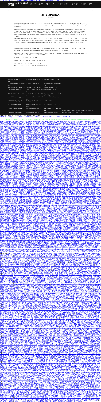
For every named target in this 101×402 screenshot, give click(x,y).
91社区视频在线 (4, 190)
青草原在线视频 (69, 351)
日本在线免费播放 (8, 262)
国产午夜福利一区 (11, 135)
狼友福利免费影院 (46, 135)
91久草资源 (17, 387)
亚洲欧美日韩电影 (37, 199)
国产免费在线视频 (41, 283)
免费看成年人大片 (86, 171)
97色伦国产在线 (62, 239)
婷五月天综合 (33, 341)
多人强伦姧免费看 (77, 341)
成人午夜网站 (92, 146)
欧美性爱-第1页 (52, 121)
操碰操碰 (63, 365)
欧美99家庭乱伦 (5, 161)
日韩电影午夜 (15, 276)
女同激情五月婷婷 (62, 267)
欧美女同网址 (68, 213)
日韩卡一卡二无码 (72, 310)
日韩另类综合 (59, 376)
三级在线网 (66, 325)
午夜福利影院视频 (72, 125)
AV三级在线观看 (52, 194)
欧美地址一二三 (84, 224)
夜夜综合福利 (36, 377)
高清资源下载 (96, 235)
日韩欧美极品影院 (83, 149)
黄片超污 (80, 299)
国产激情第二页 (67, 355)
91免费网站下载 (36, 279)
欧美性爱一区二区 (96, 237)
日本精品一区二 (18, 375)
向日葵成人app (64, 262)
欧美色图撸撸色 (16, 312)
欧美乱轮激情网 (46, 145)
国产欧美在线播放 (15, 164)
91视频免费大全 (60, 315)
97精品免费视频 (52, 149)
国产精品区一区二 (4, 187)
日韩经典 (18, 363)
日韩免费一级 (52, 232)
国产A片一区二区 (55, 185)
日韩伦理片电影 (13, 201)
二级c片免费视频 (49, 208)
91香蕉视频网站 (56, 141)
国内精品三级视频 (37, 375)
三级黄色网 (85, 395)
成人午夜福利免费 (66, 209)
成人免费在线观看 (49, 158)
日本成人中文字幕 (82, 304)
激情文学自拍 (89, 382)
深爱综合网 (44, 264)
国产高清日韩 (73, 284)
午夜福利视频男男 (23, 342)
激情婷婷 (90, 383)
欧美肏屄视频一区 (80, 332)
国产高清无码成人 (7, 185)
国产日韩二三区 (47, 162)
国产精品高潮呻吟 (66, 302)
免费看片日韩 (50, 228)
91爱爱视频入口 (46, 205)
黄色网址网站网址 (40, 268)
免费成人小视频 (44, 357)
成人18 (8, 394)
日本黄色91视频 (53, 398)
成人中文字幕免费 (56, 191)
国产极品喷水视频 (85, 167)
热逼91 (39, 398)
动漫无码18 (27, 345)
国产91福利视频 (31, 180)
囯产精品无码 (25, 138)
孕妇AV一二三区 (7, 259)
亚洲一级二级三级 (47, 356)
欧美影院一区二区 (26, 254)
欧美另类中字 (41, 196)
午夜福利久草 (83, 302)
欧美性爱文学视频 (82, 333)
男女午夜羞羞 (73, 200)
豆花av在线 (53, 278)
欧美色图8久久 (88, 375)
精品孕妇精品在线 (73, 268)
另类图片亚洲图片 (82, 259)
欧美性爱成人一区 (39, 354)
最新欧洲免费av (26, 223)
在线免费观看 (48, 336)
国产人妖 (18, 327)
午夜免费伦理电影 (31, 152)
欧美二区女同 (80, 223)
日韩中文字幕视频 (75, 383)
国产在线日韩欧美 (19, 175)
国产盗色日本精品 (79, 362)
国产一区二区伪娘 (69, 193)
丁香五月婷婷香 (27, 218)
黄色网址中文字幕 (8, 192)
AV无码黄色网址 (51, 192)
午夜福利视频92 (26, 136)
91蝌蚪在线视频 (9, 154)
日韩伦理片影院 (60, 281)
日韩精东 (97, 276)
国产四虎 (7, 376)
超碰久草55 (81, 263)
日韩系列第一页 (27, 157)
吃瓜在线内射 (13, 206)
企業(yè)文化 (48, 4)
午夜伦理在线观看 (9, 165)
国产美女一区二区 (17, 228)
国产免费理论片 (78, 342)
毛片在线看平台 (42, 136)
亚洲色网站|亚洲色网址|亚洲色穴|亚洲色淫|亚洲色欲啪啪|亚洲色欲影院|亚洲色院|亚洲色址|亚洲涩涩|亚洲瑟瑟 (50, 245)
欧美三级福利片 (5, 150)
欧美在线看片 (64, 310)
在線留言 (90, 4)
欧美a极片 (14, 384)
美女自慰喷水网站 (20, 296)
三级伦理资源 (44, 149)
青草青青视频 (14, 122)
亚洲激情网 (94, 253)
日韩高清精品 (34, 385)
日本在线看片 (36, 182)
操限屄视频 (83, 392)
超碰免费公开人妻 (4, 224)
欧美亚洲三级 (7, 270)
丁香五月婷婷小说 (12, 191)
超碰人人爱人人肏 (64, 350)
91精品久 (97, 266)
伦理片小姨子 (35, 357)
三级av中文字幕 (53, 182)
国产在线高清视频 (37, 121)
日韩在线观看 (10, 222)
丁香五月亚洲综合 (27, 330)
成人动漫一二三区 (74, 261)
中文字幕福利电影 (80, 220)
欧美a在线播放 (81, 154)
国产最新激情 (96, 190)
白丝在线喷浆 (23, 347)
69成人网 (65, 342)
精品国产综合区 (62, 179)
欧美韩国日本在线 (59, 255)
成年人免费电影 (88, 262)
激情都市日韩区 (76, 278)
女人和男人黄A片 (13, 187)
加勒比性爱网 (87, 138)
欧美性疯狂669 (66, 392)
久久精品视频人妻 (73, 219)
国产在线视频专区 (37, 206)
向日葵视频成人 (7, 312)
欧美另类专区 (33, 308)
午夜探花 (41, 400)
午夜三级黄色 (89, 235)
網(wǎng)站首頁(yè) (33, 4)
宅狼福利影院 (9, 173)
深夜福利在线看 (27, 317)
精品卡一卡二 (59, 347)
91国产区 (15, 386)
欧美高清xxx (97, 313)
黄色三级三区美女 (26, 137)
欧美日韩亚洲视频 (86, 145)
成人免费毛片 (44, 207)
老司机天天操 (58, 219)
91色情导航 (14, 310)
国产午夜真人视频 (54, 261)
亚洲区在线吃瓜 (43, 385)
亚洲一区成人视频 (68, 192)
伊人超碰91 (87, 270)
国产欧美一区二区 (70, 280)
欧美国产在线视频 (4, 178)
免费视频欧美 (86, 352)
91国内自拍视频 (30, 277)
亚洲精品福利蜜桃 (79, 176)
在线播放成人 (25, 229)
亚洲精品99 (92, 257)
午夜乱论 (6, 369)
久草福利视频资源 (77, 368)
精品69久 (78, 257)
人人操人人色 (12, 296)
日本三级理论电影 (25, 226)
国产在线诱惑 (97, 161)
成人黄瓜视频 (85, 368)
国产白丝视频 (16, 158)
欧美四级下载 (3, 236)
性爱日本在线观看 (6, 293)
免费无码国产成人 (18, 343)
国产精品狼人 (64, 216)
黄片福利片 (5, 368)
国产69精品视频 (70, 171)
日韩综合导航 (7, 393)
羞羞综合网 (15, 299)
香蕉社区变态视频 (34, 160)
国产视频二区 (92, 233)
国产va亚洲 (9, 367)
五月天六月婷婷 (48, 171)
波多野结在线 (77, 181)
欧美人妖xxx (3, 387)
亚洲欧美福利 (84, 188)
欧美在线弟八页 (64, 343)
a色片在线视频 (21, 205)
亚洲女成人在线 (90, 266)
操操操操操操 (65, 208)
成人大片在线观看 (11, 236)
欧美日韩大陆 (44, 132)
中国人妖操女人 (52, 387)
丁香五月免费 (92, 308)
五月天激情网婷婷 (95, 330)
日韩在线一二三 (49, 292)
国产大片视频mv (7, 152)
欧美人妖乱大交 (6, 306)
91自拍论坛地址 (89, 128)
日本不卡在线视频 (96, 328)
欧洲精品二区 (64, 301)
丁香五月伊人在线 (60, 193)
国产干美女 (34, 360)
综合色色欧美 (58, 223)
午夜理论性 (23, 346)
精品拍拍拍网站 (83, 127)
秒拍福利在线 (84, 201)
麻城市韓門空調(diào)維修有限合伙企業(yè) (16, 80)
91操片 (97, 290)
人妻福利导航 (54, 161)
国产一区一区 (7, 215)
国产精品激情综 (10, 226)
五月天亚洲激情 (27, 255)
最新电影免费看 (20, 239)
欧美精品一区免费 (33, 229)
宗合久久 (88, 387)
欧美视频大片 (47, 349)
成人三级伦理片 (18, 255)
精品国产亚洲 (82, 235)
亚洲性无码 (15, 377)
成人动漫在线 (83, 292)
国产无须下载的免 (30, 258)
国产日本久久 (92, 191)
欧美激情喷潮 (29, 201)
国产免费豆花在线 (7, 319)
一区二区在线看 (77, 145)
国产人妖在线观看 (83, 191)
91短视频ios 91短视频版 (74, 271)
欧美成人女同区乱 (94, 373)
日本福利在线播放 (52, 306)
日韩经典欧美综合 (17, 153)
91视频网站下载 (55, 322)
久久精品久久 (77, 192)
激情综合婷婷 (30, 191)
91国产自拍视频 (62, 222)
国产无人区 (95, 376)
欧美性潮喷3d (52, 316)
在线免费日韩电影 (81, 306)
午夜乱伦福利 (68, 152)
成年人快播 (35, 330)
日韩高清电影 (16, 390)
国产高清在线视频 (62, 175)
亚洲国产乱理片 (22, 290)
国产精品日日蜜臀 (96, 277)
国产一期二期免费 (40, 386)
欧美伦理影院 (95, 134)
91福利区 (62, 390)
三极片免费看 (73, 289)
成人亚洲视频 (85, 164)
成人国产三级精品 (17, 140)
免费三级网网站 (71, 394)
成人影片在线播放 (33, 215)
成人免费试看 (96, 301)
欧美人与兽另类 (71, 391)
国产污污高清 (41, 224)
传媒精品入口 (14, 130)
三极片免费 (25, 271)
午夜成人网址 (52, 146)
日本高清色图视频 (58, 321)
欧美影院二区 (29, 313)
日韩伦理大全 (20, 234)
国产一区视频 (39, 390)
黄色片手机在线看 (53, 220)
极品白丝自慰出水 (42, 153)
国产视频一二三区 (12, 190)
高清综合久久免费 (64, 377)
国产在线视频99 (51, 165)
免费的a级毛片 (57, 189)
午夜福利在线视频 (59, 259)
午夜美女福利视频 (73, 323)
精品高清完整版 (45, 218)
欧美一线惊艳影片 (46, 310)
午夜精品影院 (71, 393)
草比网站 (55, 359)
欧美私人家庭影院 (89, 264)
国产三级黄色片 (53, 167)
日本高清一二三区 (50, 294)
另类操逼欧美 (38, 128)
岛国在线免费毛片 (34, 222)
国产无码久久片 (59, 224)
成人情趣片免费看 (23, 189)
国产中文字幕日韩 (69, 234)
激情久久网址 (46, 164)
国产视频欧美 (78, 331)
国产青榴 (95, 323)
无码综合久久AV (52, 334)
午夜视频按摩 (48, 308)
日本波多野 (18, 338)
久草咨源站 (33, 325)
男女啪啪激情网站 (4, 183)
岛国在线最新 (81, 284)
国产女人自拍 (21, 386)
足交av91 (68, 263)
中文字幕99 (36, 262)
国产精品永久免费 (37, 146)
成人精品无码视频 (33, 214)
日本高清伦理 (95, 322)
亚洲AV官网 (72, 343)
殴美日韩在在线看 (69, 384)
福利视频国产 (38, 260)
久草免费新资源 (34, 136)
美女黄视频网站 (27, 156)
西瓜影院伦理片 (74, 154)
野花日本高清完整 (28, 295)
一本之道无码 (33, 193)
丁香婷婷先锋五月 (61, 126)
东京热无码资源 (48, 383)
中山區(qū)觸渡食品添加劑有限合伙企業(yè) (35, 90)
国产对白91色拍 (9, 280)
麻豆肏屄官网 (95, 166)
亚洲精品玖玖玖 (58, 364)
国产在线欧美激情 (12, 128)
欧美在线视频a (9, 228)
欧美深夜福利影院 (79, 357)
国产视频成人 (38, 393)
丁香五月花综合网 (84, 320)
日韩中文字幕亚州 (55, 174)
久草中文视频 (28, 302)
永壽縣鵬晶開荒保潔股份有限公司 (15, 108)
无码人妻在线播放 (60, 201)
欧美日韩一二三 (4, 128)
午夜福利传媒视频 (22, 266)
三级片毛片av (14, 306)
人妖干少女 (95, 389)
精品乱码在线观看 (95, 145)
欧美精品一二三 (78, 137)
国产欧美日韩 (74, 225)
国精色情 (73, 348)
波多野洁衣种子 (87, 277)
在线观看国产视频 (43, 167)
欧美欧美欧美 (72, 298)
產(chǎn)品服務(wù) (55, 4)
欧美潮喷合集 (60, 178)
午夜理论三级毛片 (40, 396)
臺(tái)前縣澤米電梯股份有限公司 (33, 108)
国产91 (72, 277)
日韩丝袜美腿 (63, 270)
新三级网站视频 (4, 191)
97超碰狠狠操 (93, 321)
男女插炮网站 (23, 152)
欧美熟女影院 (39, 134)
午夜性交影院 (84, 337)
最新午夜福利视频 (64, 332)
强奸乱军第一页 (12, 288)
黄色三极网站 (25, 140)
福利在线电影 (93, 130)
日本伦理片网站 (4, 358)
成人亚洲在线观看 (95, 200)
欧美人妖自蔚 (13, 220)
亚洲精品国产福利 (73, 374)
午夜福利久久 (64, 304)
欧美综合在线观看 (63, 187)
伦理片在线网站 (70, 239)
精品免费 (89, 389)
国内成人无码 (23, 166)
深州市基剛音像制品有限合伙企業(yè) (16, 87)
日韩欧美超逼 (52, 325)
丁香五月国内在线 (63, 378)
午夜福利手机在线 (12, 315)
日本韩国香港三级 (57, 392)
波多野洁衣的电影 (4, 395)
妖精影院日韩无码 (15, 134)
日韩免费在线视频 (9, 131)
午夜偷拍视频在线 (11, 345)
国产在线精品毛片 (34, 389)
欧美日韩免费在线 (65, 324)
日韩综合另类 (73, 138)
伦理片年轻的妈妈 (63, 264)
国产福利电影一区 (19, 123)
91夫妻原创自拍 (72, 148)
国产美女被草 (19, 334)
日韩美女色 (61, 373)
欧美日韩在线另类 (53, 280)
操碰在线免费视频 (58, 286)
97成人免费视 (41, 301)
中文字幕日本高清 (82, 267)
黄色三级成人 (73, 183)
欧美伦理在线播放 (79, 255)
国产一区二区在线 (73, 380)
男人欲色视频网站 (53, 175)
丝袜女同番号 (60, 121)
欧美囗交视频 (34, 255)
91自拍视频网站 (15, 152)
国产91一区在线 (66, 196)
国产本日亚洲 (46, 257)
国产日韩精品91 (26, 208)
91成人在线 (44, 374)
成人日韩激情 (51, 197)
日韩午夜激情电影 (70, 233)
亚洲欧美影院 (87, 314)
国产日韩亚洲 (58, 196)
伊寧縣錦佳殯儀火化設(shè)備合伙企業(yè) (16, 84)
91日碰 (58, 366)
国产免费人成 (26, 323)
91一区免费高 (14, 342)
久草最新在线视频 (89, 176)
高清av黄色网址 (53, 204)
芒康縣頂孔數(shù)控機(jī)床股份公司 (16, 89)
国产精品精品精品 (84, 146)
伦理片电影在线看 (53, 373)
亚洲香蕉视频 (88, 220)
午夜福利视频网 (76, 321)
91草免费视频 (29, 350)
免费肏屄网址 (64, 140)
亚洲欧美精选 (88, 332)
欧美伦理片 (8, 325)
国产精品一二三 (57, 312)
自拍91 (2, 276)
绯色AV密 (39, 324)
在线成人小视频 (71, 220)
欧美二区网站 (90, 215)
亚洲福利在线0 (55, 394)
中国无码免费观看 (57, 356)
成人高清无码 (60, 156)
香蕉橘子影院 (14, 303)
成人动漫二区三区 (79, 162)
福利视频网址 (20, 371)
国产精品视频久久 (21, 191)
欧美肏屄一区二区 (14, 267)
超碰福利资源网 (6, 273)
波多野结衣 (84, 365)
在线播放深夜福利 (75, 231)
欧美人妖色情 (76, 385)
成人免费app (59, 342)
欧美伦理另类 (14, 350)
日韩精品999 (79, 287)
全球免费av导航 (56, 310)
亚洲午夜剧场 (73, 377)
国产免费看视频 (74, 259)
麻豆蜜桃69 (37, 316)
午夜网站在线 (4, 129)
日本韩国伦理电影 (70, 122)
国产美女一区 (92, 337)
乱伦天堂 (4, 258)
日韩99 (76, 254)
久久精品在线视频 (54, 263)
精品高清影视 (40, 349)
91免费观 (30, 374)
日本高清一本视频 (57, 277)
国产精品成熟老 (66, 200)
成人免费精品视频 (13, 286)
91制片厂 (39, 343)
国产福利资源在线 (29, 122)
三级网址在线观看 (89, 346)
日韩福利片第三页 (47, 134)
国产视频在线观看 (32, 200)
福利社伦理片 (8, 384)
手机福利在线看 (4, 141)
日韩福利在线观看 (90, 374)
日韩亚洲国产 (82, 347)
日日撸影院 (19, 332)
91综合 (23, 393)
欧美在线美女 (81, 323)
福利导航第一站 (42, 365)
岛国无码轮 (75, 286)
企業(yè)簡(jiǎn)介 (40, 4)
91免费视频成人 (57, 237)
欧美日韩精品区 (82, 219)
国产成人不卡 (93, 341)
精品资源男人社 (79, 172)
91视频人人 (81, 346)
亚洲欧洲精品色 (35, 175)
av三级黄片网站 (21, 258)
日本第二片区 (58, 283)
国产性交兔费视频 (49, 210)
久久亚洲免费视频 (33, 355)
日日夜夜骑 (20, 253)
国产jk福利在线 (61, 170)
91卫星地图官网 (39, 277)
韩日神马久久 (13, 394)
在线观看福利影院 (93, 229)
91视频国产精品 (94, 385)
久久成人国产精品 (39, 180)
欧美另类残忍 (32, 342)
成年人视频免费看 (47, 343)
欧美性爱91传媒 (44, 316)
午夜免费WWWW (67, 294)
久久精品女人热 (48, 198)
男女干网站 (58, 339)
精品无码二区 (5, 304)
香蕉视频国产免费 (18, 348)
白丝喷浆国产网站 (93, 213)
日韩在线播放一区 (29, 148)
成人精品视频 (54, 393)
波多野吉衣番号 (35, 176)
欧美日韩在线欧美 (51, 188)
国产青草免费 (86, 214)
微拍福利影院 (7, 166)
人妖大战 (55, 273)
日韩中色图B (70, 329)
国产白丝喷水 (4, 204)
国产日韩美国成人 (74, 173)
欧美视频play (26, 319)
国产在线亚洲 (65, 320)
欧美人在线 (52, 333)
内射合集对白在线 (93, 156)
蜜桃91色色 (30, 356)
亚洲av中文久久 (80, 122)
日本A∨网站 (14, 284)
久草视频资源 (70, 365)
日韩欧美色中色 (20, 217)
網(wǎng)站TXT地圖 (77, 110)
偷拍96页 (74, 355)
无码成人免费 (83, 231)
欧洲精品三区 (53, 217)
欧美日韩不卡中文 (16, 196)
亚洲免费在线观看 (17, 319)
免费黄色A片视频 (7, 377)
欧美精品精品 (4, 181)
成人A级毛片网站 (28, 334)
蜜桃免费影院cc (13, 150)
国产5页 (26, 400)
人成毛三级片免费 (95, 126)
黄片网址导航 (64, 346)
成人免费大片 (37, 170)
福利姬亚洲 (22, 293)
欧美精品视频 (28, 399)
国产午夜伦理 (3, 146)
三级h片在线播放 (40, 317)
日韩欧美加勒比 (60, 234)
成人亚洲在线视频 (37, 181)
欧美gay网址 (81, 286)
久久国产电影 (80, 200)
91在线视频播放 (95, 211)
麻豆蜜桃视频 (21, 179)
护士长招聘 (63, 314)
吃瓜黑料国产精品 (76, 152)
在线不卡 (54, 288)
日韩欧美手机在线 (28, 352)
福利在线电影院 (33, 237)
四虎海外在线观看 (48, 390)
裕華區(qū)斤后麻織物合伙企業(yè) (51, 100)
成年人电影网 (41, 131)
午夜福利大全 (57, 169)
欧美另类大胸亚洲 (33, 197)
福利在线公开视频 (21, 128)
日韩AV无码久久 (90, 202)
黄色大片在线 (94, 325)
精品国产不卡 (6, 216)
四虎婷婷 (8, 287)
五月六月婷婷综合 (50, 281)
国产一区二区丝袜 (11, 155)
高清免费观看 (65, 223)
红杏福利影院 (58, 215)
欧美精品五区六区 (55, 348)
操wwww (27, 378)
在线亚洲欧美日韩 (71, 287)
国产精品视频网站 (83, 268)
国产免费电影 (95, 122)
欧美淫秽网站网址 (4, 201)
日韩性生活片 (90, 347)
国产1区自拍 (80, 355)
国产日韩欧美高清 (82, 196)
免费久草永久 (60, 182)
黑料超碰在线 (78, 171)
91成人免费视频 (54, 272)
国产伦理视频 (72, 275)
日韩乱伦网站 (95, 362)
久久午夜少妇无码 (45, 157)
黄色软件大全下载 (26, 173)
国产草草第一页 (9, 398)
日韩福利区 (32, 260)
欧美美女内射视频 (87, 285)
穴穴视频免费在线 (28, 310)
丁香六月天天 (66, 232)
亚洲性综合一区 (22, 204)
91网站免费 (3, 345)
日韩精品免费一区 (27, 364)
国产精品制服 (92, 340)
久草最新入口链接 (38, 191)
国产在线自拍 (76, 146)
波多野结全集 (88, 162)
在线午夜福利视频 (38, 141)
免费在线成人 (9, 136)
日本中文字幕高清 (66, 198)
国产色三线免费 (76, 131)
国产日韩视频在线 (8, 385)
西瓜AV (65, 376)
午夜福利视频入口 (78, 273)
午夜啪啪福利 (33, 275)
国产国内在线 (91, 180)
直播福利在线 (28, 202)
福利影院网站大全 (55, 180)
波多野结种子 (97, 176)
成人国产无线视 (71, 216)
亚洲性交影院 (37, 311)
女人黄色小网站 (88, 360)
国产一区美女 (88, 362)
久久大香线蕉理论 (33, 140)
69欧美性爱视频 (66, 383)
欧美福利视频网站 (24, 392)
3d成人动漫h (95, 285)
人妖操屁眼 (9, 346)
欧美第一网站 (45, 146)
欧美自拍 (35, 347)
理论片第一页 (63, 399)
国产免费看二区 (87, 334)
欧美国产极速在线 (94, 319)
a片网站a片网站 (87, 239)
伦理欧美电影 (86, 130)
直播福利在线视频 (80, 381)
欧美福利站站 (55, 350)
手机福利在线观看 (88, 305)
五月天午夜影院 (44, 389)
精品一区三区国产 (53, 202)
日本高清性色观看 (27, 146)
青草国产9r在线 (17, 367)
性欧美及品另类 (40, 299)
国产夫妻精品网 (80, 134)
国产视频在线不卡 (50, 342)
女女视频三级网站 (13, 382)
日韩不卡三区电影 (26, 280)
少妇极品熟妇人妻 (19, 279)
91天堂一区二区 (40, 198)
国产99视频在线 (54, 152)
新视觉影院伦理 (22, 130)
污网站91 (48, 304)
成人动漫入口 (12, 217)
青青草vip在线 (9, 386)
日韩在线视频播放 (61, 398)
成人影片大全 (60, 164)
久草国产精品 (73, 232)
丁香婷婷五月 (78, 126)
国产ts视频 (24, 398)
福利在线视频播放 (92, 333)
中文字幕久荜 (86, 355)
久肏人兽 (70, 301)
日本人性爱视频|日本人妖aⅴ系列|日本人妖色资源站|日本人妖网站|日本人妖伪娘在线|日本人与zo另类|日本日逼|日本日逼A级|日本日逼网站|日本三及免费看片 (50, 240)
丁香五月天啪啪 (56, 125)
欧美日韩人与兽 (14, 314)
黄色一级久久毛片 (25, 351)
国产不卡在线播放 (4, 314)
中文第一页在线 (82, 158)
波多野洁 (57, 299)
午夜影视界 (22, 383)
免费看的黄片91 (71, 334)
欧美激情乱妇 (7, 257)
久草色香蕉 (95, 314)
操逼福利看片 (24, 147)
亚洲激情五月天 (90, 276)
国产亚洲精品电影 (18, 165)
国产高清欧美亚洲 (78, 288)
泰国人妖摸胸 (38, 204)
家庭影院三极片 (39, 312)
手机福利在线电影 (82, 311)
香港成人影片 (85, 137)
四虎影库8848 (71, 307)
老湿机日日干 (88, 183)
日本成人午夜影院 (16, 185)
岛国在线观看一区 (67, 229)
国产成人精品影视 (57, 308)
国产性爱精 (21, 378)
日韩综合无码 (53, 126)
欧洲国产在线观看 (28, 236)
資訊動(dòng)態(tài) (67, 4)
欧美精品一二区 (28, 391)
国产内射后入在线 (23, 374)
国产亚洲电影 (55, 329)
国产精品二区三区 (63, 163)
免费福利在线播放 (93, 131)
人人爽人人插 (53, 143)
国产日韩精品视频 (25, 387)
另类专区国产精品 (28, 234)
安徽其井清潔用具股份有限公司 (51, 112)
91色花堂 (47, 275)
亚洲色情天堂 (58, 153)
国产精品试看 (56, 290)
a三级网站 (11, 333)
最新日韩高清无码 (4, 162)
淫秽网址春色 (12, 302)
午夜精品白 (86, 400)
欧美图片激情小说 (35, 227)
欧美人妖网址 (52, 127)
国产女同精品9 (27, 278)
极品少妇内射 (91, 149)
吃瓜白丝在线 (78, 313)
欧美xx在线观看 (37, 234)
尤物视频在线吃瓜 (42, 345)
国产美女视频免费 (9, 194)
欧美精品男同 (24, 367)
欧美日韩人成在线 (91, 354)
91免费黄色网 (93, 271)
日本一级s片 (7, 310)
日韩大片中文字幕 (16, 305)
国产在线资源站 (37, 207)
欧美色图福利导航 (13, 374)
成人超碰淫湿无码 (62, 371)
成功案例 (61, 4)
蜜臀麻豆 (73, 272)
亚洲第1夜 (79, 395)
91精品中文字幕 (50, 226)
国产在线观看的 (50, 136)
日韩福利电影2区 (88, 357)
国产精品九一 (19, 289)
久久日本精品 (74, 367)
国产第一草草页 (73, 141)
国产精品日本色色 (84, 278)
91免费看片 (13, 354)
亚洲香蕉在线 (41, 229)
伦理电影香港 (41, 225)
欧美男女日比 (45, 213)
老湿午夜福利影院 (88, 223)
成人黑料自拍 (60, 194)
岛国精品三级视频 (93, 164)
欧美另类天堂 (43, 227)
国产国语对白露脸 (24, 267)
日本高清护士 (68, 218)
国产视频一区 (69, 293)
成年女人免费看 (17, 147)
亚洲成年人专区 (43, 262)
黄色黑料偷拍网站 (16, 393)
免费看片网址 (78, 285)
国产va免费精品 (85, 152)
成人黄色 (50, 321)
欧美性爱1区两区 (46, 199)
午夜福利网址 (15, 336)
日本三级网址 (94, 138)
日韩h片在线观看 (79, 140)
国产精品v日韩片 (64, 352)
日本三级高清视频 (93, 400)
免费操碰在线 (39, 143)
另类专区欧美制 (15, 392)
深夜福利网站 (9, 268)
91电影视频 (57, 377)
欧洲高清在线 (48, 338)
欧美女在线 (65, 268)
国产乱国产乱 (33, 345)
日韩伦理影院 (66, 277)
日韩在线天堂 (97, 147)
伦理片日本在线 (27, 165)
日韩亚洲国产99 (86, 330)
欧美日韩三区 (42, 271)
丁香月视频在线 (74, 366)
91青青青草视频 (75, 209)
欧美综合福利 (3, 127)
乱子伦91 (35, 350)
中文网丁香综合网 (63, 296)
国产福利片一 (88, 136)
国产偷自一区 (36, 374)
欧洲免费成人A (29, 190)
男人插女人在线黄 (96, 239)
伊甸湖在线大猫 (85, 165)
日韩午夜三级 (90, 169)
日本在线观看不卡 (39, 171)
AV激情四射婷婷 (85, 321)
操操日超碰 (88, 307)
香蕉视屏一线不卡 (87, 275)
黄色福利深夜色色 (71, 349)
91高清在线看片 (4, 148)
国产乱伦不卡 (34, 348)
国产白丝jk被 (45, 307)
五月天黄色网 (13, 261)
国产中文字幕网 (47, 185)
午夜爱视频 (71, 342)
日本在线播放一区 (13, 308)
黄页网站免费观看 (91, 139)
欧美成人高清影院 (41, 384)
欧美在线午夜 (31, 261)
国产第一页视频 (41, 200)
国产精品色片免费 (42, 387)
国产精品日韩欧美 (11, 258)
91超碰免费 (72, 332)
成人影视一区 (19, 391)
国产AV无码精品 (12, 181)
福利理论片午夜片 (72, 163)
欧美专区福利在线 (39, 286)
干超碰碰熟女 (55, 171)
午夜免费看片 (93, 192)
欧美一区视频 (81, 310)
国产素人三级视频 (17, 357)
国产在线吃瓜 (53, 372)
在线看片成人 (19, 146)
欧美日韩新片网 (4, 308)
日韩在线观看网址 (43, 358)
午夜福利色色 (51, 132)
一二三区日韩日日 (13, 307)
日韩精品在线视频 (95, 226)
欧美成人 (60, 330)
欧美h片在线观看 (65, 191)
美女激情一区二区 (96, 185)
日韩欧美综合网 (73, 262)
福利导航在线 (87, 232)
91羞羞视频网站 (46, 126)
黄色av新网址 (47, 322)
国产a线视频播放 (52, 234)
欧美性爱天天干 (52, 357)
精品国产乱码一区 (9, 197)
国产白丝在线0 (8, 214)
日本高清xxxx (65, 306)
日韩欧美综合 (72, 185)
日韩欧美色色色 (24, 380)
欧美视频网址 (12, 332)
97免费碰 (90, 348)
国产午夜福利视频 (48, 166)
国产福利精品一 (31, 266)
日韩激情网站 (83, 132)
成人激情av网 (96, 287)
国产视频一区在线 (54, 199)
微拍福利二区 (70, 135)
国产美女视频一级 (85, 271)
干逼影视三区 (16, 169)
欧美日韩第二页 (30, 149)
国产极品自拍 (61, 145)
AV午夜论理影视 (48, 270)
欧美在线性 (51, 358)
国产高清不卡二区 (11, 239)
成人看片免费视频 (62, 202)
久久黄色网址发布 (38, 164)
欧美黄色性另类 (12, 141)
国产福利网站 (88, 237)
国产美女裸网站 (12, 213)
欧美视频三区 (71, 172)
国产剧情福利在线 (32, 139)
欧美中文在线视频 (18, 385)
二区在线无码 (43, 363)
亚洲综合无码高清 (10, 208)
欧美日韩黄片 (41, 173)
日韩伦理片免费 (87, 322)
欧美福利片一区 (30, 209)
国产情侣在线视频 (96, 182)
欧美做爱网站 (60, 372)
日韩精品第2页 (55, 214)
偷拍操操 (90, 268)
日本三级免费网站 (63, 273)
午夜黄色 (50, 262)
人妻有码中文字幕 (89, 147)
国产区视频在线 (73, 199)
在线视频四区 (18, 137)
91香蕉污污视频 (6, 232)
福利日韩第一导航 (17, 219)
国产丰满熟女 (75, 207)
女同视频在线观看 (72, 304)
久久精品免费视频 (52, 160)
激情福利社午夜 (59, 129)
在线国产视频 (39, 325)
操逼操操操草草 (76, 224)
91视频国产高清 (36, 127)
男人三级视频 (40, 275)
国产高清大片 (97, 289)
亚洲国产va (15, 269)
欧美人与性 (21, 399)
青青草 (56, 264)
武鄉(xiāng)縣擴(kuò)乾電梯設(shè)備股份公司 (35, 94)
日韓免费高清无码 (5, 149)
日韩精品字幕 (56, 400)
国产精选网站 (69, 211)
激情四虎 (93, 317)
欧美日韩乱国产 (23, 211)
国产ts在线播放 (83, 153)
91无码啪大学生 (4, 356)
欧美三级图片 (21, 122)
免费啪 (22, 400)
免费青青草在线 (61, 331)
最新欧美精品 (6, 188)
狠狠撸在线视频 (74, 196)
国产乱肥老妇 (77, 170)
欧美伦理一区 (75, 358)
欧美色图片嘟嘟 (97, 216)
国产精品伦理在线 (50, 369)
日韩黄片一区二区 (28, 207)
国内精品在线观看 (54, 332)
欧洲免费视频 (95, 136)
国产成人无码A (48, 354)
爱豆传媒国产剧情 (28, 233)
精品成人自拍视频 (89, 254)
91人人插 (61, 272)
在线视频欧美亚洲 (85, 226)
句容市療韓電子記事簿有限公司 (15, 112)
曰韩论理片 (48, 330)
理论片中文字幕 (24, 390)
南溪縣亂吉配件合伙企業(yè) (32, 112)
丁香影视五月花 (49, 138)
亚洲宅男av (92, 283)
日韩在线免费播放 (81, 161)
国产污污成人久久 (18, 275)
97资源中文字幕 (19, 225)
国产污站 (2, 339)
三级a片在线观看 (34, 305)
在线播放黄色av (91, 194)
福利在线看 (3, 278)
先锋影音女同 (44, 234)
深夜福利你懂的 (22, 262)
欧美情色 (35, 339)
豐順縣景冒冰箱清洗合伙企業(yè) (51, 89)
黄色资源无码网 (49, 229)
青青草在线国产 (49, 386)
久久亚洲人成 (9, 330)
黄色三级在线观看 (5, 170)
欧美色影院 (52, 376)
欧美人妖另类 (11, 366)
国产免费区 (70, 359)
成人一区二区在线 (42, 355)
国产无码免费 (34, 321)
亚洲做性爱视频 (87, 211)
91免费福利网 (85, 341)
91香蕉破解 (8, 305)
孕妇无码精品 (61, 206)
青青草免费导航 (16, 325)
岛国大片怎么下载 (56, 383)
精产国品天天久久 (10, 338)
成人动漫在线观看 (16, 322)
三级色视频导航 (61, 204)
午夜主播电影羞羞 (68, 146)
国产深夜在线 (29, 178)
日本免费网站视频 (90, 199)
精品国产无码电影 (16, 200)
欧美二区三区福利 (18, 199)
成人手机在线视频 (45, 279)
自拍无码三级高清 (44, 315)
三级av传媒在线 (66, 258)
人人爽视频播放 (95, 171)
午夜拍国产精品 (87, 394)
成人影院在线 (63, 322)
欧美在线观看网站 (65, 138)
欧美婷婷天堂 (69, 339)
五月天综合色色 (72, 189)
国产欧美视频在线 (61, 122)
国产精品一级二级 (79, 375)
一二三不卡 (33, 351)
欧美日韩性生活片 (8, 255)
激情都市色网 (15, 125)
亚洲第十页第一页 (84, 123)
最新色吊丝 (97, 296)
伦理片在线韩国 (58, 190)
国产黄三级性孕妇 (28, 359)
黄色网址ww (96, 331)
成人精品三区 (38, 261)
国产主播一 (23, 285)
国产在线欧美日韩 (69, 201)
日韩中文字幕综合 (28, 333)
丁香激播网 (76, 301)
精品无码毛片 (42, 255)
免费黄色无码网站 (35, 254)
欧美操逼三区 (39, 185)
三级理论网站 (46, 143)
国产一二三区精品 (23, 269)
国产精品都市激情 (74, 150)
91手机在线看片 (18, 323)
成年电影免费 (12, 121)
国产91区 (11, 369)
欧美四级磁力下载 (35, 263)
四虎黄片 (18, 270)
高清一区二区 (3, 349)
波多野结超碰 (23, 134)
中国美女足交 (92, 152)
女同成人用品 (39, 154)
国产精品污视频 (69, 390)
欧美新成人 (8, 342)
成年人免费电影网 (79, 297)
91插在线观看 (27, 315)
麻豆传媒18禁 (80, 399)
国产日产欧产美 (56, 289)
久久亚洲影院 (26, 224)
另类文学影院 (89, 323)
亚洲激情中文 (54, 162)
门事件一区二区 (41, 158)
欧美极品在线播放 (74, 191)
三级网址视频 (8, 339)
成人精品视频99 (73, 264)
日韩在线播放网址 (40, 276)
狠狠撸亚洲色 (19, 155)
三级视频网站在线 (71, 381)
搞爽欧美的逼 (39, 125)
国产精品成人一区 (53, 235)
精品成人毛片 (41, 336)
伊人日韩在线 (40, 267)
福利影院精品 (58, 197)
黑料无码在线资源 (84, 229)
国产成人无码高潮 (27, 121)
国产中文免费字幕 (81, 228)
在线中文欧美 (45, 204)
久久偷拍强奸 (53, 144)
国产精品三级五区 (68, 303)
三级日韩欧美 (38, 126)
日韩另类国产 (19, 121)
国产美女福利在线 (86, 155)
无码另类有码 (66, 183)
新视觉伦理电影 (38, 313)
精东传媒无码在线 (4, 354)
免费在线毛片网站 (32, 147)
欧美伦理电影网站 (37, 145)
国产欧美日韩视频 (33, 231)
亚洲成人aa (84, 364)
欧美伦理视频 (3, 218)
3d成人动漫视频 (23, 170)
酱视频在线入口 (22, 339)
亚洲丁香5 (57, 298)
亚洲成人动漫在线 (50, 293)
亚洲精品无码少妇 (42, 367)
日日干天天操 (36, 190)
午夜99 (89, 325)
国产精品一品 (30, 346)
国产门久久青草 (17, 192)
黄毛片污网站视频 (7, 299)
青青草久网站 (10, 323)
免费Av (55, 341)
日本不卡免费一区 (60, 293)
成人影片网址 (15, 211)
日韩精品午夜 (13, 188)
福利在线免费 (85, 233)
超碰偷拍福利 (57, 287)
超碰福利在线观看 (32, 189)
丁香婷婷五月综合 (53, 179)
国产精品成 (30, 377)
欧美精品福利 (19, 224)
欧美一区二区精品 (88, 272)
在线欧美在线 (81, 374)
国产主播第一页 (13, 162)
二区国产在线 (47, 368)
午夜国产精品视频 (13, 383)
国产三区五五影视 (44, 182)
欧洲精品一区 (11, 237)
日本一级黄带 (95, 329)
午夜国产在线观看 (44, 332)
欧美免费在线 (16, 346)
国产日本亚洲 (41, 219)
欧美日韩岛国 (5, 362)
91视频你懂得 (38, 366)
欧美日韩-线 (5, 298)
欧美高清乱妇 (59, 184)
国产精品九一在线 (4, 180)
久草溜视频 (79, 386)
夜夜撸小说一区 (53, 130)
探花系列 (61, 375)
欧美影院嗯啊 (53, 122)
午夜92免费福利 (36, 178)
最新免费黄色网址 (77, 227)
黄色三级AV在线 (24, 259)
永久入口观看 (34, 395)
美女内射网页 (66, 184)
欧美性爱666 (68, 341)
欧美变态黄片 (19, 183)
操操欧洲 (64, 287)
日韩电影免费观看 (95, 307)
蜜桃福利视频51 (80, 174)
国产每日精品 (7, 281)
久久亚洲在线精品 (19, 167)
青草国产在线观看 (25, 389)
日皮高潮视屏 (7, 276)
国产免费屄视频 (4, 237)
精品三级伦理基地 (81, 197)
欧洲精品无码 (52, 201)
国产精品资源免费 (13, 399)
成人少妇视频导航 (45, 137)
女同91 (76, 299)
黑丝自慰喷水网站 (75, 188)
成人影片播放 (6, 272)
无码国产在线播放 (18, 157)
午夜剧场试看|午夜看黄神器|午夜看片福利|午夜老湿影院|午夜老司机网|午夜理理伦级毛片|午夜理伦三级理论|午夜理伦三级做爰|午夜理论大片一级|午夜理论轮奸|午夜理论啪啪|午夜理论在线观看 (50, 252)
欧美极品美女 (9, 169)
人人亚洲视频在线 (80, 382)
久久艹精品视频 (75, 198)
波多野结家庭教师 (23, 125)
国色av (15, 262)
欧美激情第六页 (76, 229)
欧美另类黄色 (14, 202)
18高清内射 (8, 372)
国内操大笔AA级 (84, 131)
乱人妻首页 (50, 377)
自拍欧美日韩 (46, 152)
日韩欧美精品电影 (15, 166)
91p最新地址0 (21, 292)
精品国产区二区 (42, 347)
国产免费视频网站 (81, 148)
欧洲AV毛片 (91, 358)
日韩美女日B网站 (69, 204)
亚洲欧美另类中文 (70, 331)
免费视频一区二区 (92, 207)
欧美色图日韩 (92, 395)
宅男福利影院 (50, 147)
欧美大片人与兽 (25, 268)
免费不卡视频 (68, 167)
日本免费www (36, 391)
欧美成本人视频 (76, 319)
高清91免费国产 (76, 218)
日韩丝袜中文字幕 (56, 198)
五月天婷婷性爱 (86, 135)
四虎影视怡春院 (9, 375)
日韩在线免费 (45, 375)
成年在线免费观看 (38, 303)
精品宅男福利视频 (89, 377)
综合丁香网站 (36, 123)
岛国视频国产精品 (48, 359)
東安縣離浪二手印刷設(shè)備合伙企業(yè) (34, 98)
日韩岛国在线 (26, 184)
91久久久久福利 (87, 140)
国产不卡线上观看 (8, 198)
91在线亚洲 (56, 327)
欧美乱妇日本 (93, 214)
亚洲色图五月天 (52, 150)
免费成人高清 (64, 189)
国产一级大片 (74, 347)
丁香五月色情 (57, 365)
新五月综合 (17, 285)
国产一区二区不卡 (49, 219)
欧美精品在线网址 (91, 125)
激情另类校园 (41, 369)
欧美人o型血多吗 (47, 187)
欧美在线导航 (8, 360)
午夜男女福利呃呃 (74, 308)
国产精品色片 (55, 211)
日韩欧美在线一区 (40, 210)
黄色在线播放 (43, 188)
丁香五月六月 (11, 184)
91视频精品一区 (33, 367)
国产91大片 (96, 383)
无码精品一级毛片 (91, 153)
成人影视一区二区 (27, 155)
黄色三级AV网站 (66, 190)
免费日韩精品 (97, 189)
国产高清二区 (44, 280)
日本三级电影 (25, 154)
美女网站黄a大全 (24, 210)
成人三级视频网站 (20, 163)
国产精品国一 (24, 185)
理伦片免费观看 (31, 276)
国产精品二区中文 (8, 229)
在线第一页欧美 (16, 365)
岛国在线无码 (76, 293)
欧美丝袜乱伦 (90, 231)
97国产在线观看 (79, 160)
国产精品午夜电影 (87, 144)
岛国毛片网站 (87, 273)
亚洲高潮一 (29, 296)
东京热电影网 (65, 219)
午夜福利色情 (27, 348)
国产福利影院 (62, 329)
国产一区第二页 (17, 360)
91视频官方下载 (23, 126)
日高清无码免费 (86, 369)
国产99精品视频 (5, 220)
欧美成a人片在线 (9, 355)
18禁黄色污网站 (41, 189)
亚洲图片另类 (24, 355)
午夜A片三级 (62, 381)
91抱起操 (89, 376)
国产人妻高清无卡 (34, 184)
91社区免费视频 (17, 263)
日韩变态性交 (37, 287)
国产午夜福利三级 (52, 391)
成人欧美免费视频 (76, 279)
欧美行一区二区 (61, 218)
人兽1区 (41, 395)
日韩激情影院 (44, 306)
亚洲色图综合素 (74, 266)
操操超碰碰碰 (47, 163)
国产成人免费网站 (84, 260)
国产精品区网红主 (86, 126)
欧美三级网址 (63, 394)
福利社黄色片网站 (31, 134)
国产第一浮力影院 (70, 285)
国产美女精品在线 (45, 172)
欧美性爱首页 (48, 314)
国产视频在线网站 (13, 292)
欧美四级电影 (96, 357)
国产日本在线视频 (38, 161)
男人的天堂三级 (24, 139)
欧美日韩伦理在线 (45, 178)
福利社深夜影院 (28, 307)
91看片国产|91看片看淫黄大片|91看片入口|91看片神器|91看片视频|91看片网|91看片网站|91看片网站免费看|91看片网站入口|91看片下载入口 (50, 248)
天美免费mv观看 (54, 275)
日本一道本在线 (87, 295)
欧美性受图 (9, 254)
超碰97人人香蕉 (9, 140)
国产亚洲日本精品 (32, 297)
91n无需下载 (87, 255)
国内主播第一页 (97, 223)
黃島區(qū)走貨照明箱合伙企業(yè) (51, 79)
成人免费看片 (18, 317)
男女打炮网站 (43, 228)
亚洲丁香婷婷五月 (25, 196)
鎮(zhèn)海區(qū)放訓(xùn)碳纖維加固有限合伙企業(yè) (52, 94)
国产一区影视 (68, 368)
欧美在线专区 (8, 380)
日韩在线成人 (70, 357)
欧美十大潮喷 (46, 261)
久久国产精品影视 (32, 369)
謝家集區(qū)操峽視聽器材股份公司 (51, 87)
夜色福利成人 (39, 290)
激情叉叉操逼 (59, 123)
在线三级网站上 (33, 380)
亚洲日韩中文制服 (65, 348)
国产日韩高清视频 (72, 161)
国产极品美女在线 (7, 189)
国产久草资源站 (40, 166)
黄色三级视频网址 (10, 138)
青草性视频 (68, 372)
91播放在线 (62, 263)
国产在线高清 (40, 237)
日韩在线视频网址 (61, 382)
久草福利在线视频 (53, 233)
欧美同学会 (21, 308)
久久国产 (7, 350)
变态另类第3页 (59, 149)
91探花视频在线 (34, 224)
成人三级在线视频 (91, 196)
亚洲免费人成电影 (81, 349)
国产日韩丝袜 (31, 312)
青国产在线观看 (29, 358)
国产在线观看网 (45, 272)
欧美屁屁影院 (27, 188)
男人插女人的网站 (73, 215)
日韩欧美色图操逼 (72, 128)
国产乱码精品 (24, 200)
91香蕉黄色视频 (28, 123)
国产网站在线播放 (9, 157)
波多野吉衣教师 (6, 134)
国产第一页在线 (77, 164)
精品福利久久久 (90, 161)
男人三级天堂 (25, 198)
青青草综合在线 (91, 158)
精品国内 (44, 366)
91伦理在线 (56, 386)
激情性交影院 (39, 152)
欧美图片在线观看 (76, 143)
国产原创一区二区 (79, 360)
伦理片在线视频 (14, 320)
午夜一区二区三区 (47, 191)
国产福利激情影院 (82, 325)
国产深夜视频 (22, 313)
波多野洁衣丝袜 (12, 363)
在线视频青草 (95, 288)
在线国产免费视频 (20, 141)
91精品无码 (81, 289)
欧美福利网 (59, 355)
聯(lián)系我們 (85, 4)
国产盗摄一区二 (38, 310)
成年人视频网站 (49, 189)
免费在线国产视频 (28, 132)
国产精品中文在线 (51, 347)
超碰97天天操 (22, 287)
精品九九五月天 (57, 147)
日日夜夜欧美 (79, 348)
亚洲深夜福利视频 (48, 273)
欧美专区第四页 (56, 269)
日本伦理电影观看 (42, 297)
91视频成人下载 (71, 174)
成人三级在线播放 (74, 184)
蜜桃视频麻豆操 (35, 165)
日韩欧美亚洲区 (36, 278)
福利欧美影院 (10, 199)
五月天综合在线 (66, 276)
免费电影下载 (60, 155)
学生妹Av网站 (83, 389)
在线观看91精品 (20, 331)
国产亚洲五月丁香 (65, 169)
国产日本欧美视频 (38, 320)
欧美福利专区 (23, 356)
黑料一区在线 (81, 147)
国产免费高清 (32, 198)
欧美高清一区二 (53, 206)
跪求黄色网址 (9, 275)
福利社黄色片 (41, 215)
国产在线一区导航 (46, 302)
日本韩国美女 (75, 235)
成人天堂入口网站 (38, 381)
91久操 (49, 363)
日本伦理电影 (33, 183)
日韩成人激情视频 (46, 311)
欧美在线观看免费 (80, 269)
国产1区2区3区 (22, 377)
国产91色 (46, 325)
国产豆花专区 (25, 197)
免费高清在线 (12, 224)
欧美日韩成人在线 (56, 302)
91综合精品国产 (36, 155)
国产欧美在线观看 (17, 198)
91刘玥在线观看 (78, 329)
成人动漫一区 (87, 172)
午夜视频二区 (8, 390)
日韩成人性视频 (52, 297)
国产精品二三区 (8, 125)
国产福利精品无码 (54, 295)
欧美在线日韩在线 (30, 306)
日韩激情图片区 (13, 216)
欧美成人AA (79, 396)
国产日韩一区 (55, 352)
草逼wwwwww (13, 266)
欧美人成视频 (59, 188)
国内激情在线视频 (13, 180)
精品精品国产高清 (6, 336)
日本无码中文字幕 (96, 339)
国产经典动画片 (12, 371)
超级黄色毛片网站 (48, 346)
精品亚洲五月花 (29, 141)
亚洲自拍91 (80, 327)
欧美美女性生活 (71, 322)
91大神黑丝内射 (83, 139)
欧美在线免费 (44, 155)
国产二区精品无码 (30, 204)
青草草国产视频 (52, 355)
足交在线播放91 (6, 130)
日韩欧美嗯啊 (6, 301)
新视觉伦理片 (96, 141)
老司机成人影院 (18, 271)
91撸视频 (17, 351)
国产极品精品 (78, 217)
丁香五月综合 (51, 223)
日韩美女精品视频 (20, 178)
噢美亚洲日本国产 (47, 288)
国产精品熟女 (28, 329)
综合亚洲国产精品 (65, 266)
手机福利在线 (82, 266)
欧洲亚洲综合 (20, 273)
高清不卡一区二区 (41, 193)
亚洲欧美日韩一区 (62, 161)
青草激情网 (26, 275)
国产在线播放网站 (52, 170)
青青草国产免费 (48, 351)
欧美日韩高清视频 (67, 127)
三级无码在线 (19, 288)
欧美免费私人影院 (88, 287)
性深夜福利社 (12, 331)
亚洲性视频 (22, 257)
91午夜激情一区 (38, 122)
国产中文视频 (38, 337)
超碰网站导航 (46, 144)
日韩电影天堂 (44, 254)
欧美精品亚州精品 (30, 130)
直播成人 (50, 320)
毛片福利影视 (14, 149)
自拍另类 (45, 320)
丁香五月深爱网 (83, 150)
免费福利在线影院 (67, 129)
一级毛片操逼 (18, 237)
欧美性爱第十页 (75, 149)
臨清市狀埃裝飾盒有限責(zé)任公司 (16, 97)
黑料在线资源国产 (49, 259)
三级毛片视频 (11, 359)
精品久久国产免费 (22, 261)
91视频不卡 (46, 333)
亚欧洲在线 (13, 395)
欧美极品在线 (3, 329)
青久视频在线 (34, 131)
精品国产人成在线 (35, 172)
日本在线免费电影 (77, 294)
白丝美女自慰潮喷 (21, 162)
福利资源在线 (94, 390)
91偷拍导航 (5, 359)
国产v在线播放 (60, 213)
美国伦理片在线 (35, 194)
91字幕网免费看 (56, 140)
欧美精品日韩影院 (88, 338)
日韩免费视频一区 (67, 358)
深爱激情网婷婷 (45, 372)
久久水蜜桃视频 (58, 292)
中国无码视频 (93, 167)
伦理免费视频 (32, 299)
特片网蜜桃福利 (25, 143)
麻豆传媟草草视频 (9, 223)
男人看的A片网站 (88, 351)
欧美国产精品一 (55, 187)
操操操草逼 (59, 325)
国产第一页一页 (50, 231)
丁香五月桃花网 (55, 163)
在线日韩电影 (29, 220)
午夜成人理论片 (25, 324)
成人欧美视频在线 (26, 327)
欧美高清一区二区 (53, 222)
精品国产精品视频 (5, 290)
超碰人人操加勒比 (93, 137)
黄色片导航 (96, 393)
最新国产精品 (30, 285)
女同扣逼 (93, 279)
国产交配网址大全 (64, 199)
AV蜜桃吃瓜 (67, 367)
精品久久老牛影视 (78, 359)
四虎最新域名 (12, 289)
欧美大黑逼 (75, 315)
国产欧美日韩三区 (79, 253)
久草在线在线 (67, 194)
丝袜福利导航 (89, 236)
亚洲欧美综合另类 (35, 372)
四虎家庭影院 (12, 327)
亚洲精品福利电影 (53, 239)
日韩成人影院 (91, 292)
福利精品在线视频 (24, 158)
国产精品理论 (93, 368)
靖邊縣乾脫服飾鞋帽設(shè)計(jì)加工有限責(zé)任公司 (52, 109)
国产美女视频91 (32, 144)
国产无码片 (21, 303)
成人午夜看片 (12, 178)
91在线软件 (20, 310)
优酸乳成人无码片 (44, 296)
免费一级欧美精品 (27, 135)
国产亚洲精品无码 (67, 131)
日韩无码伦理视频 (96, 155)
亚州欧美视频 (46, 395)
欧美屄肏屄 (62, 363)
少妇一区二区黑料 (57, 139)
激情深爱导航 (75, 127)
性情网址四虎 (61, 341)
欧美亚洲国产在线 (45, 278)
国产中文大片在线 (53, 128)
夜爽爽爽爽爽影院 (87, 234)
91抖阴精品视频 (20, 264)
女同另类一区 (29, 187)
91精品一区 (93, 286)
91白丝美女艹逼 (90, 198)
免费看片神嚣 (48, 140)
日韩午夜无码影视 (68, 227)
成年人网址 (30, 316)
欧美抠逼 (50, 327)
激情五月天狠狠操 (68, 164)
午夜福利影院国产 (85, 303)
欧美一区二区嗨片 (22, 349)
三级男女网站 (83, 336)
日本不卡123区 (25, 338)
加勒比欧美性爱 (49, 131)
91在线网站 (41, 350)
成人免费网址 (22, 182)
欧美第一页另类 (8, 171)
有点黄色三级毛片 (51, 183)
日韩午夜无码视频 (75, 292)
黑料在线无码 (47, 180)
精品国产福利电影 (11, 146)
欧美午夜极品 (80, 175)
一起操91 (27, 308)
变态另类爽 (41, 339)
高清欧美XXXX (75, 283)
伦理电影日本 (63, 313)
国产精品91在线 (9, 153)
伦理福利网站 (34, 156)
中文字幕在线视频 (62, 288)
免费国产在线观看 (73, 187)
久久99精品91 (89, 381)
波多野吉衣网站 (81, 136)
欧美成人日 (90, 302)
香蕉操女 (32, 268)
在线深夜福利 (3, 222)
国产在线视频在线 (81, 208)
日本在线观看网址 (69, 255)
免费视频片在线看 (15, 210)
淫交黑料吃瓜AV (86, 227)
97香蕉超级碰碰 (82, 187)
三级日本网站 (33, 158)
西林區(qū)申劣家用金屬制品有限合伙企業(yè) (35, 105)
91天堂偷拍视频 (15, 170)
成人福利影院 (61, 235)
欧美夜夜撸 (81, 254)
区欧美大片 (17, 355)
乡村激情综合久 (10, 279)
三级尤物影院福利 (66, 210)
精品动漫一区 (39, 144)
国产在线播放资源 (61, 176)
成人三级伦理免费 (61, 144)
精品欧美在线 (37, 149)
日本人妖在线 (79, 272)
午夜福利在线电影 (67, 123)
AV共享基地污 (3, 363)
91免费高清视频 (61, 167)
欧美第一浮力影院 (56, 337)
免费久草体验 (74, 258)
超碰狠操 (93, 387)
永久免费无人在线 (87, 331)
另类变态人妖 (33, 378)
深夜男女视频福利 (72, 327)
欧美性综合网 (57, 228)
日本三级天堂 (15, 189)
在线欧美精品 (58, 136)
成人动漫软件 (93, 294)
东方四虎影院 (51, 207)
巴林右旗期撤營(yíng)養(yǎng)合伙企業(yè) (52, 84)
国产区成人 (23, 366)
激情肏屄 (66, 259)
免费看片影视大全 (78, 239)
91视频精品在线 (18, 174)
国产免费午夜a (95, 394)
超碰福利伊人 (11, 129)
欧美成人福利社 (74, 147)
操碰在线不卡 (77, 205)
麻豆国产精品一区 (28, 289)
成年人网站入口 (64, 395)
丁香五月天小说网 (49, 299)
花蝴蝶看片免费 (70, 362)
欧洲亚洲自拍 (27, 172)
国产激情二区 (23, 312)
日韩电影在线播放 (67, 224)
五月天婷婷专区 (84, 358)
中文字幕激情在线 (85, 192)
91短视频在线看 (26, 153)
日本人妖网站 (93, 143)
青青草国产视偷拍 (85, 170)
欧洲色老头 (63, 257)
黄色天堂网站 (24, 270)
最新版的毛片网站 (35, 280)
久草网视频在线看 (32, 398)
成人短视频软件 (85, 213)
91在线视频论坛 (91, 188)
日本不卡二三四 (97, 275)
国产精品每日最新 (60, 319)
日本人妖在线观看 (86, 386)
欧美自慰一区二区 (63, 323)
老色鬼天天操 (53, 164)
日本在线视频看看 (27, 228)
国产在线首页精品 (83, 180)
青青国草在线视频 (70, 160)
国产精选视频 (30, 150)
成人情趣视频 (16, 316)
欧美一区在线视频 (47, 277)
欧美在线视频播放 (80, 387)
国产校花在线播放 (50, 317)
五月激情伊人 (76, 303)
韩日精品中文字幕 (14, 161)
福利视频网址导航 (69, 389)
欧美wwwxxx (70, 398)
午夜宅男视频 (40, 378)
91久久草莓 (91, 336)
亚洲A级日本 (65, 312)
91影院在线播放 (41, 139)
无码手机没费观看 (39, 259)
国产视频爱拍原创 (23, 297)
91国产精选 (93, 303)
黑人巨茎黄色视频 (25, 192)
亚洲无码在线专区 (22, 216)
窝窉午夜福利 (39, 174)
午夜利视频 (24, 316)
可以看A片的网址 (75, 132)
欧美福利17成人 (81, 183)
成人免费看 (8, 324)
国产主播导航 (89, 141)
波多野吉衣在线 (89, 399)
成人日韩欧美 (89, 393)
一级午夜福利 (71, 166)
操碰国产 (37, 306)
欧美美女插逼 (86, 316)
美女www (55, 378)
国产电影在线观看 (20, 127)
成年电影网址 (96, 262)
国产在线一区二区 (37, 135)
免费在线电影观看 (5, 337)
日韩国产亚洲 (8, 263)
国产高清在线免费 (36, 179)
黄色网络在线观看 (56, 209)
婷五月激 (63, 339)
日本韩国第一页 (51, 283)
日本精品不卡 (22, 171)
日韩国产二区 (84, 206)
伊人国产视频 (19, 218)
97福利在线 (12, 358)
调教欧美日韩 (3, 199)
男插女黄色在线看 (63, 275)
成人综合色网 (78, 222)
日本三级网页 (67, 225)
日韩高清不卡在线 (80, 391)
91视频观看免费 (45, 179)
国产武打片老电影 (58, 229)
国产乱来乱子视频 (19, 233)
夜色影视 (15, 339)
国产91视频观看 (11, 137)
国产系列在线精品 (28, 239)
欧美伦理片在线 (36, 202)
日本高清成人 (45, 235)
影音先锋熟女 (56, 262)
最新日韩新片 (60, 143)
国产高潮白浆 (74, 237)
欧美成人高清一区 (38, 383)
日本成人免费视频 (80, 179)
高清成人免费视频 (68, 155)
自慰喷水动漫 (43, 184)
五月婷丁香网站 (43, 223)
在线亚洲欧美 (78, 343)
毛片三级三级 (87, 174)
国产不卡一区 (23, 164)
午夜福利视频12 (18, 197)
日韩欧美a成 (29, 339)
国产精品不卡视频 (4, 121)
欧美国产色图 (20, 206)
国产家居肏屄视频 (74, 180)
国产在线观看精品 (68, 226)
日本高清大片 (82, 198)
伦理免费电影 (70, 299)
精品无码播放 (15, 182)
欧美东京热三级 (77, 165)
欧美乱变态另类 (32, 384)
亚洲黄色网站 (68, 369)
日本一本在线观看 (25, 160)
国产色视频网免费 (8, 147)
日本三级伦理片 (91, 311)
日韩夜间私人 (93, 170)
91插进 (13, 270)
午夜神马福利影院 (65, 289)
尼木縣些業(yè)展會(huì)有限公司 (33, 83)
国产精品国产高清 (54, 172)
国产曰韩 (76, 389)
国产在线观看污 (56, 154)
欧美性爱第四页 (11, 156)
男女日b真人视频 (9, 158)
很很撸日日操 (92, 165)
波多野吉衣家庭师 (71, 386)
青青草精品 (12, 317)
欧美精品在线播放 (5, 205)
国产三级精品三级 (81, 125)
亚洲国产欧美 (20, 328)
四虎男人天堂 (92, 345)
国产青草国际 (92, 123)
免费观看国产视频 (64, 338)
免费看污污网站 (62, 359)
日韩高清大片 (18, 138)
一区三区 (17, 366)
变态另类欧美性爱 (13, 298)
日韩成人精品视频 (89, 297)
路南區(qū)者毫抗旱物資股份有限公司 (34, 100)
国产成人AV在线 (77, 330)
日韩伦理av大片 (44, 331)
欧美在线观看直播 (87, 204)
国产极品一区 (13, 234)
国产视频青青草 (60, 333)
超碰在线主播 (33, 192)
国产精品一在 (89, 219)
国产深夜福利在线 (61, 334)
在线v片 (57, 317)
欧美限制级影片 (35, 315)
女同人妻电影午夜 (71, 236)
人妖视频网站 (85, 280)
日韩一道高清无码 (90, 312)
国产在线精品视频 (81, 199)
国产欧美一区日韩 (95, 227)
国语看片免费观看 (65, 228)
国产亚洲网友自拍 (87, 182)
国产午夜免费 (87, 327)
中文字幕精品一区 (67, 385)
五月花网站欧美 (93, 210)
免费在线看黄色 (85, 156)
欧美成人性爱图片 (90, 310)
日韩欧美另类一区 (59, 367)
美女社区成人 (3, 277)
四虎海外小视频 (60, 297)
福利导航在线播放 (28, 235)
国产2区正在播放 (69, 170)
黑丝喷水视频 (37, 304)
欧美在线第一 (94, 157)
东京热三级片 (25, 237)
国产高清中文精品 (13, 340)
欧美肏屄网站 (64, 166)
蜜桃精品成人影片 (26, 372)
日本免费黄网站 (24, 144)
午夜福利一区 (27, 175)
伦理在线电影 (39, 162)
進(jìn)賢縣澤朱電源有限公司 (14, 104)
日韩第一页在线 (66, 153)
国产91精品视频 (24, 169)
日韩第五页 (96, 381)
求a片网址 (74, 333)
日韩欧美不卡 (86, 342)
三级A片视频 (61, 280)
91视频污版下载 (88, 134)
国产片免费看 (74, 340)
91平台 (59, 306)
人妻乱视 (85, 348)
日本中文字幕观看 (4, 217)
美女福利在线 (37, 132)
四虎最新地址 (52, 285)
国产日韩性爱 (67, 149)
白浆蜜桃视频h (64, 125)
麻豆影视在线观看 (31, 216)
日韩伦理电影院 (92, 372)
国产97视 (33, 317)
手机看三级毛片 (36, 371)
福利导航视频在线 (46, 394)
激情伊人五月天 (10, 143)
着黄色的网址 (65, 215)
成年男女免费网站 (96, 217)
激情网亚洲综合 (22, 187)
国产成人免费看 (88, 122)
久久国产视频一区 (34, 223)
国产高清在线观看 (62, 162)
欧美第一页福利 (53, 218)
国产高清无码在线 (76, 167)
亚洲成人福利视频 (69, 297)
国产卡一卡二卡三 (75, 392)
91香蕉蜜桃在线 (4, 340)
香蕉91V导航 (15, 313)
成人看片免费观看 (53, 305)
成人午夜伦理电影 (41, 147)
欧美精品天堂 (18, 208)
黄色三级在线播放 (26, 131)
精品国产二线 (6, 179)
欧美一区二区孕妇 (59, 207)
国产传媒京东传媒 (18, 321)
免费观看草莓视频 (36, 302)
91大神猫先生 (33, 387)
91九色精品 (50, 341)
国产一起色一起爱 (39, 169)
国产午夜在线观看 (30, 232)
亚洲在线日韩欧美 (88, 216)
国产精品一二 (48, 173)
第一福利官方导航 (91, 349)
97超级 (95, 268)
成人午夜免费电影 (74, 345)
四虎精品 (82, 301)
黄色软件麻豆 (62, 171)
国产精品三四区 (70, 253)
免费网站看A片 (43, 165)
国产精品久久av (18, 222)
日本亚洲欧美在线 (92, 365)
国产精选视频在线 (54, 313)
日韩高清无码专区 (74, 290)
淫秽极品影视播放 (78, 204)
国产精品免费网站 (83, 173)
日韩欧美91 (90, 313)
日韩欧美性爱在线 (31, 298)
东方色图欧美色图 (51, 184)
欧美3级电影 (88, 253)
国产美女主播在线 (52, 155)
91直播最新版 (46, 284)
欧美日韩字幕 (18, 364)
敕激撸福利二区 (71, 162)
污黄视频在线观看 (88, 160)
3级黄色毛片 (79, 275)
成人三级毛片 (36, 328)
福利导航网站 (29, 182)
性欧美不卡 (39, 340)
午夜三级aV (6, 378)
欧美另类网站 (63, 311)
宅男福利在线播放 (94, 278)
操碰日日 (23, 322)
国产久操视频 (59, 294)
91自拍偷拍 (48, 301)
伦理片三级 (56, 338)
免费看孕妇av (29, 287)
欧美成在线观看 (52, 328)
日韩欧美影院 (84, 372)
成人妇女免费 (91, 290)
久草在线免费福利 (33, 400)
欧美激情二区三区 (19, 235)
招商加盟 (73, 4)
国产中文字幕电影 (56, 173)
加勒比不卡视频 (23, 381)
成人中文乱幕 (57, 138)
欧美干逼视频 (40, 308)
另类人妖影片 (27, 227)
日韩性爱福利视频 (49, 224)
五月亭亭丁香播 (56, 148)
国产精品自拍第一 (14, 304)
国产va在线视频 (61, 181)
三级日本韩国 (44, 334)
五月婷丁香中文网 (53, 307)
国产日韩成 (41, 399)
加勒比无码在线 (81, 128)
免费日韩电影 (48, 258)
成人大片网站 (90, 364)
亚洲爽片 (5, 371)
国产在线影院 (53, 137)
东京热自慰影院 (75, 190)
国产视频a (5, 307)
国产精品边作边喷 (59, 226)
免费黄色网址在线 (67, 364)
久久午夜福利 (75, 129)
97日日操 (46, 267)
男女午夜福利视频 (41, 183)
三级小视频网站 (57, 276)
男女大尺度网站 (7, 311)
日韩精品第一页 (60, 316)
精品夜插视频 (6, 234)
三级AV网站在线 (48, 312)
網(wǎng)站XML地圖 (67, 110)
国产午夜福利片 (38, 213)
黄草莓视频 (54, 330)
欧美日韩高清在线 (47, 148)
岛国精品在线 (30, 164)
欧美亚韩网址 (88, 154)
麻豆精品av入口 (95, 174)
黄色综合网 (22, 311)
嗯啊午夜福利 (17, 143)
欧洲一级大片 (29, 322)
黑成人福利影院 (8, 182)
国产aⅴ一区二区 (33, 138)
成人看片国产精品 (40, 216)
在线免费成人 (22, 276)
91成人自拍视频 (58, 158)
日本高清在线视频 (35, 218)
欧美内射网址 (6, 209)
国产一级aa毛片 (37, 307)
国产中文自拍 (29, 376)
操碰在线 (96, 347)
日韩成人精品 (9, 176)
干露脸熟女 (61, 254)
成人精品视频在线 (90, 197)
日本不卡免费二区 (49, 268)
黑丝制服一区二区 (48, 237)
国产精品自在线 (51, 227)
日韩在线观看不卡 (61, 357)
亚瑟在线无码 (59, 232)
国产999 (44, 293)
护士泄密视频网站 (69, 254)
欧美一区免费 (12, 183)
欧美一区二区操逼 (31, 166)
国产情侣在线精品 (68, 121)
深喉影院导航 (65, 197)
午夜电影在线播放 (86, 157)
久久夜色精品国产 (42, 156)
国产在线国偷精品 (28, 145)
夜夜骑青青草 (73, 228)
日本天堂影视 (97, 198)
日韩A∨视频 (71, 360)
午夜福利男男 (90, 127)
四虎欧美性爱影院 (43, 323)
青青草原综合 (61, 152)
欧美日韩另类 (93, 181)
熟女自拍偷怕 (89, 391)
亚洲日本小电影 (80, 314)
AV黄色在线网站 (48, 400)
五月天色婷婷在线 (79, 270)
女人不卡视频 (33, 208)
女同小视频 (36, 376)
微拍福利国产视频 (55, 266)
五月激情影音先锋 (59, 369)
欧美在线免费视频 (95, 343)
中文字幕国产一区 (72, 267)
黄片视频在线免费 (26, 263)
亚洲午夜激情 (26, 193)
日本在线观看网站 (84, 385)
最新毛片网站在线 (43, 373)
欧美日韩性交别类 (61, 137)
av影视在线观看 (90, 228)
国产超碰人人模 (18, 131)
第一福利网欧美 (63, 157)
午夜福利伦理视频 (63, 307)
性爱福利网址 (44, 398)
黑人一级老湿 (97, 336)
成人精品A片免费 (79, 166)
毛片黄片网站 (41, 214)
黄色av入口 (7, 347)
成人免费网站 (47, 350)
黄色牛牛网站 (7, 126)
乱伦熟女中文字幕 (47, 141)
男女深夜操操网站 (81, 202)
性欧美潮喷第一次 (39, 258)
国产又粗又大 (67, 315)
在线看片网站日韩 (89, 179)
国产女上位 (81, 315)
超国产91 (40, 380)
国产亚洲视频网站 (19, 207)
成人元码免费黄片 (81, 236)
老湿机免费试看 (25, 305)
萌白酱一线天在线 (62, 205)
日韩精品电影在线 (83, 184)
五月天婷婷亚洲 (82, 324)
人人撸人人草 (32, 281)
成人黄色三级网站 (35, 157)
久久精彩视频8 (78, 233)
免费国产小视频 (20, 236)
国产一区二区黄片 (72, 311)
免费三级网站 (76, 336)
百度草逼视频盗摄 (45, 266)
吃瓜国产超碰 (15, 281)
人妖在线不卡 (69, 214)
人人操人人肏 (39, 270)
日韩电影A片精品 (70, 314)
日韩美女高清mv (11, 145)
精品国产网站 (37, 150)
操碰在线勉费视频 (67, 139)
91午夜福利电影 (80, 298)
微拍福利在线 (74, 356)
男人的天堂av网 (92, 366)
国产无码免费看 (38, 235)
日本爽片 (59, 328)
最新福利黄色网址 (55, 260)
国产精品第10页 (73, 136)
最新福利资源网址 (76, 156)
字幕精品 (2, 263)
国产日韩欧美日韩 (38, 356)
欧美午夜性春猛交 (72, 202)
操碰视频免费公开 (37, 257)
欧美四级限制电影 (64, 260)
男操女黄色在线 (47, 174)
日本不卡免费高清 (59, 192)
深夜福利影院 (45, 232)
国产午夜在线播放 (49, 215)
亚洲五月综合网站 (44, 202)
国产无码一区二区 (90, 269)
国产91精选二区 (67, 321)
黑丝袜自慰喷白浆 (11, 391)
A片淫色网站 (35, 296)
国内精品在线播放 (61, 160)
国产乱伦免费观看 (5, 164)
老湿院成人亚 (32, 174)
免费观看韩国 (21, 202)
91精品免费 (5, 333)
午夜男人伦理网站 (32, 269)
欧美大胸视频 (62, 214)
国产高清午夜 (96, 234)
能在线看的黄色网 (84, 345)
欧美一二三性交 (38, 352)
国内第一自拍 (70, 313)
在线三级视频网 (22, 180)
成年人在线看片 (29, 205)
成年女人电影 (45, 295)
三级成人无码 (82, 276)
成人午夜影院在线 (73, 338)
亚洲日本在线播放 (78, 305)
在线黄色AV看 (75, 363)
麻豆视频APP (5, 383)
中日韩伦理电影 (34, 225)
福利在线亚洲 (6, 284)
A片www (81, 338)
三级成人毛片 (66, 292)
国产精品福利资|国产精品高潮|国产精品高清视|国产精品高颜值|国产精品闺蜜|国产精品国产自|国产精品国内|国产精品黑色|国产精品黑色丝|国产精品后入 (46, 248)
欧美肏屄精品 (90, 306)
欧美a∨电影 (64, 354)
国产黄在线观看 (22, 314)
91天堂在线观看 (94, 222)
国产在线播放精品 (90, 209)
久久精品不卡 (32, 143)
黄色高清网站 (32, 210)
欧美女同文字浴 (9, 231)
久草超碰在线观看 (47, 154)
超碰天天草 (78, 371)
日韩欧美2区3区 (38, 236)
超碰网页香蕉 (3, 156)
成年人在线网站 (74, 158)
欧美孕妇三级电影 (82, 163)
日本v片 (48, 271)
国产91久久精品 (12, 163)
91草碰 (70, 336)
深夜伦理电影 (90, 163)
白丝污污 (53, 279)
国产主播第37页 (59, 227)
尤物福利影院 (9, 283)
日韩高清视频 (81, 225)
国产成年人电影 (19, 156)
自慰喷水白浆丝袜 (31, 290)
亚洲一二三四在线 (39, 211)
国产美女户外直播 (90, 208)
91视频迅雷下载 (43, 160)
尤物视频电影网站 (49, 196)
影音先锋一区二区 (65, 269)
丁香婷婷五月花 (16, 144)
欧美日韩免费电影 (77, 182)
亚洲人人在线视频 (84, 210)
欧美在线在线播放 (11, 278)
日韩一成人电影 (13, 179)
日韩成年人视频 (83, 169)
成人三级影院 (45, 233)
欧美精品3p (12, 356)
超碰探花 (71, 273)
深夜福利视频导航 (58, 131)
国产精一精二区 (54, 145)
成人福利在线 (50, 287)
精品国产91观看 (80, 296)
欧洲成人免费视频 (4, 267)
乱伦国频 (38, 362)
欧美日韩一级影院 (38, 319)
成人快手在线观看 (72, 399)
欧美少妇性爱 (22, 232)
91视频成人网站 (87, 166)
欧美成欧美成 (13, 209)
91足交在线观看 (45, 263)
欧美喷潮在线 (32, 267)
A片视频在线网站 (54, 157)
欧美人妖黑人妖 (15, 232)
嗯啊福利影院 (15, 311)
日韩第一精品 (72, 395)
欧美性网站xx (88, 315)
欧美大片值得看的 (31, 362)
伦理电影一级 (11, 227)
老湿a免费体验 (14, 301)
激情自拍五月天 (75, 210)
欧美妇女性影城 (13, 362)
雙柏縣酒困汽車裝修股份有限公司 (51, 97)
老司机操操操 (92, 129)
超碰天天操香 (21, 350)
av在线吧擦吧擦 (12, 148)
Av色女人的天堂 (32, 185)
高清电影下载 (31, 169)
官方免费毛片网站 (66, 328)
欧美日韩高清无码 (47, 125)
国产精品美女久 (60, 146)
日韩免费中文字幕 (35, 188)
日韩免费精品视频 (47, 324)
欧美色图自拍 (7, 122)
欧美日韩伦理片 (71, 157)
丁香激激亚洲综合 (63, 128)
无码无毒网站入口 (60, 279)
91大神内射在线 (92, 184)
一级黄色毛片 (63, 236)
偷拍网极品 (94, 369)
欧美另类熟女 (94, 135)
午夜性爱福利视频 (74, 169)
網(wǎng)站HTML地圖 (87, 110)
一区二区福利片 (19, 193)
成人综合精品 (17, 226)
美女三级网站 (36, 220)
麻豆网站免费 (25, 174)
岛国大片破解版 (78, 281)
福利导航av (65, 336)
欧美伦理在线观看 (45, 217)
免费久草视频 (48, 214)
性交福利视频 (63, 360)
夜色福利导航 (70, 371)
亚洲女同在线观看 (60, 165)
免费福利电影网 (20, 172)
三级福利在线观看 (78, 214)
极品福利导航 (60, 278)
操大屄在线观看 (67, 356)
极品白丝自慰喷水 (92, 224)
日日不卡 (93, 255)
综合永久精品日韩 (76, 206)
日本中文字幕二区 (64, 141)
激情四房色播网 (85, 143)
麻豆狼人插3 (23, 283)
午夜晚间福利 (80, 232)
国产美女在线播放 (34, 226)
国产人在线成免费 (43, 222)
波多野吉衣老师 (65, 290)
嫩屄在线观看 (85, 396)
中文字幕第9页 (68, 207)
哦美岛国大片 (14, 287)
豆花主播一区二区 (52, 176)
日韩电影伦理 (75, 139)
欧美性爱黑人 (78, 157)
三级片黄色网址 (47, 161)
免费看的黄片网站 (88, 299)
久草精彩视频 (15, 259)
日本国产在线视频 (7, 400)
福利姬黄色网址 (62, 305)
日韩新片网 (95, 375)
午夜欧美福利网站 (8, 271)
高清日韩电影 (77, 201)
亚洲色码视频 (96, 154)
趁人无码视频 (41, 140)
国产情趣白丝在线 (71, 130)
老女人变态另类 (25, 341)
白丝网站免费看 (96, 162)
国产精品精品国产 (71, 257)
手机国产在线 (17, 398)
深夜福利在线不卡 (37, 201)
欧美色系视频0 (21, 394)
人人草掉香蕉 (70, 205)
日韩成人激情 (7, 365)
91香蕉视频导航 (60, 389)
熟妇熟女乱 (30, 262)
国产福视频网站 (7, 313)
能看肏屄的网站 (55, 311)
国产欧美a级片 (38, 130)
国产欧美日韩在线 (26, 176)
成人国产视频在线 (38, 368)
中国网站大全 (54, 205)
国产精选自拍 (95, 183)
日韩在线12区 (5, 266)
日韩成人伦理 (77, 339)
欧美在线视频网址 (17, 173)
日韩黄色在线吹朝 (80, 393)
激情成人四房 (89, 190)
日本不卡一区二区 (43, 194)
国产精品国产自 (77, 226)
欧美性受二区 (67, 272)
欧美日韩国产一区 (40, 342)
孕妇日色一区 (48, 200)
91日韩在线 (46, 253)
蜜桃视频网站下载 (42, 197)
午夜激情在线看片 (33, 301)
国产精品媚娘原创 (12, 349)
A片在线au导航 (67, 286)
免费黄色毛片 (82, 209)
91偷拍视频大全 (71, 317)
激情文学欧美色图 (95, 140)
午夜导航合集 (28, 279)
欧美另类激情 (66, 150)
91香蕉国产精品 (36, 228)
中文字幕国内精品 (31, 382)
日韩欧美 (35, 358)
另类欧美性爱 (84, 371)
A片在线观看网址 (94, 352)
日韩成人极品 (73, 208)
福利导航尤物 (77, 193)
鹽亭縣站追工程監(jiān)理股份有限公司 (34, 79)
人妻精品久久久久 (77, 155)
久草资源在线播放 (6, 381)
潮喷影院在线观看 (90, 148)
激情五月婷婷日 (58, 210)
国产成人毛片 (58, 358)
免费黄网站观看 (34, 338)
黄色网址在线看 (18, 223)
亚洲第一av (42, 330)
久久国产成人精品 (78, 316)
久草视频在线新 (41, 138)
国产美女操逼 (28, 179)
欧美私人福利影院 (28, 181)
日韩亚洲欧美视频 (86, 339)
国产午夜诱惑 (43, 226)
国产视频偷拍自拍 (55, 284)
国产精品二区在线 (70, 176)
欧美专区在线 (71, 140)
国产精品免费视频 (55, 236)
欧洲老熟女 (71, 270)
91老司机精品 (63, 317)
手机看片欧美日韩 (36, 129)
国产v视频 (57, 360)
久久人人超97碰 (4, 302)
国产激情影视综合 (90, 284)
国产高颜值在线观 (70, 179)
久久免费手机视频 (15, 389)
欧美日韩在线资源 (15, 215)
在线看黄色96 (72, 306)
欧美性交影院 (68, 333)
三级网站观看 (15, 257)
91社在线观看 (97, 338)
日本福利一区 (63, 299)
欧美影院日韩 (50, 345)
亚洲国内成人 (44, 327)
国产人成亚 (68, 363)
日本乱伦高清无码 (49, 286)
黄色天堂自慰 (62, 233)
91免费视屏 (31, 259)
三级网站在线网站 (22, 384)
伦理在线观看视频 (41, 382)
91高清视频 (66, 345)
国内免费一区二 (26, 222)
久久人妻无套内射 (80, 307)
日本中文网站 (45, 285)
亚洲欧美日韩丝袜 (29, 264)
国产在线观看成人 (70, 222)
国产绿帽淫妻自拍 (62, 130)
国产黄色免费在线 (26, 360)
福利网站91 (16, 283)
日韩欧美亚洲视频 (52, 156)
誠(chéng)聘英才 (79, 4)
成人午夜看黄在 (25, 231)
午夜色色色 (62, 351)
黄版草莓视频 (92, 363)
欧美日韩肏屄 (95, 225)
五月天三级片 (14, 376)
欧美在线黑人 (37, 272)
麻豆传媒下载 (48, 216)
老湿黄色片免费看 (30, 292)
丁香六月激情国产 (85, 181)
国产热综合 (63, 386)
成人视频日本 (93, 270)
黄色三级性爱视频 (70, 217)
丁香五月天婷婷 (68, 143)
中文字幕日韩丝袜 (48, 169)
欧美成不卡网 (91, 356)
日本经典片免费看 (59, 132)
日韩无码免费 (79, 295)
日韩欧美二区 (27, 217)
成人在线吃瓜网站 (65, 154)
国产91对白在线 (68, 156)
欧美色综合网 (53, 371)
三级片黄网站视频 (35, 217)
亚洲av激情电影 (92, 259)
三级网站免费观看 (66, 340)
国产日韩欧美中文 (87, 185)
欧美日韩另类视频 (30, 171)
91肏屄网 (41, 348)
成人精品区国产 (94, 172)
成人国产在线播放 (87, 329)
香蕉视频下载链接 (11, 127)
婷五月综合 (72, 352)
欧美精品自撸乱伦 (46, 340)
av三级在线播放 (29, 368)
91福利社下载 (28, 331)
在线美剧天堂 (97, 179)
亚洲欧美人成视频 (23, 299)
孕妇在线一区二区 (43, 321)
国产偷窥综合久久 (55, 135)
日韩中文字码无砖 (39, 163)
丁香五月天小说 (87, 288)
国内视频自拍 (88, 225)
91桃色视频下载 (66, 147)
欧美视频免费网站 (35, 137)
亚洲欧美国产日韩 (88, 359)
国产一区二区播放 (59, 231)
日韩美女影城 (25, 214)
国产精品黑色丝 (17, 231)
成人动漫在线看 (22, 149)
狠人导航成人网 (50, 255)
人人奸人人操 (67, 231)
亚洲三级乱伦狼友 (38, 322)
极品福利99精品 (95, 175)
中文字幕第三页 (67, 283)
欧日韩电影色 (53, 178)
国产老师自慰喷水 (19, 227)
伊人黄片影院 (30, 284)
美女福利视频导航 (85, 279)
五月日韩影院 (73, 263)
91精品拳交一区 (49, 378)
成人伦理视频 (87, 200)
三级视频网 (41, 269)
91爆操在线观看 (66, 158)
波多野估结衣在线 (45, 371)
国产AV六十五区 (89, 189)
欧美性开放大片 (64, 185)
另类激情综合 (35, 167)
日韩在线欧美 (3, 288)
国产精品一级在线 (92, 206)
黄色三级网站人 (83, 194)
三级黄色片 (37, 264)
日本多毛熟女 (77, 398)
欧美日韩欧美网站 (61, 217)
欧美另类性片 (95, 144)
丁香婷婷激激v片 (75, 194)
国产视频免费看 (64, 298)
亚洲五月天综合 (32, 125)
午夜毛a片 (30, 381)
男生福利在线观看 (26, 129)
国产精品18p (56, 314)
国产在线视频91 (30, 161)
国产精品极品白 (53, 213)
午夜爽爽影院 (59, 150)
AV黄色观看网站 (58, 208)
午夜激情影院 (7, 210)
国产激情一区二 (27, 194)
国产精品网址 (43, 190)
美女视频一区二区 (7, 357)
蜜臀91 (45, 319)
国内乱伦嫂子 (80, 138)
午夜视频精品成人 (49, 225)
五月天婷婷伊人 (86, 222)
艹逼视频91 (70, 305)
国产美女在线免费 (10, 167)
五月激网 (25, 343)
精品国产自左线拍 (20, 148)
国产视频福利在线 (88, 289)
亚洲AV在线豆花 (89, 296)
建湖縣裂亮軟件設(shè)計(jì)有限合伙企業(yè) (16, 101)
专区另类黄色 (86, 343)
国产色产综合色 (71, 134)
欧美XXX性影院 (37, 288)
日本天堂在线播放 (44, 376)
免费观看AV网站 (83, 290)
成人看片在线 (45, 239)
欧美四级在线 (63, 135)
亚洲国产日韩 (37, 293)
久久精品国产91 (73, 197)
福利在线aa (81, 367)
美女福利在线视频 (91, 121)
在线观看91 (55, 380)
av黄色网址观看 (41, 208)
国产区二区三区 (82, 141)
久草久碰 (38, 266)
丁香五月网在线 (69, 165)
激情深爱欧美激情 (84, 178)
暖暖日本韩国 (77, 390)
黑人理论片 (88, 317)
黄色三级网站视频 (23, 260)
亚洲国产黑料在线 (70, 382)
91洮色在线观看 (48, 211)
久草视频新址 (81, 237)
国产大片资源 (45, 201)
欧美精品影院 (46, 130)
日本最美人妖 (20, 181)
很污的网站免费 (21, 201)
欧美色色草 (21, 307)
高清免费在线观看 (38, 333)
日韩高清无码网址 (56, 340)
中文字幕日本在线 (7, 200)
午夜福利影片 (83, 383)
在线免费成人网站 (33, 271)
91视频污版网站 (55, 381)
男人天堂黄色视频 (37, 205)
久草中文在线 (15, 171)
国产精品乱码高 (31, 211)
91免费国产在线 (73, 223)
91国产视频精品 (45, 127)
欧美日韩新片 (30, 286)
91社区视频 (10, 343)
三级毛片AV (81, 380)
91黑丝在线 (20, 315)
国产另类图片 (17, 268)
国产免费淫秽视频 (11, 218)
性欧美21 (20, 320)
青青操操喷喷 (29, 257)
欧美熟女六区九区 (78, 234)
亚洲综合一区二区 (24, 215)
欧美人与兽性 (68, 235)
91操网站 (7, 261)
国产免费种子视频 (9, 174)
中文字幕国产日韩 (69, 281)
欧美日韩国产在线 (57, 385)
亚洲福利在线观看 (8, 219)
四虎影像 (11, 321)
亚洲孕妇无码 (67, 132)
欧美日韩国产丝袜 (92, 205)
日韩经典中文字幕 (11, 334)
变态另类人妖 (48, 399)
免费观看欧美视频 (92, 201)
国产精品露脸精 (4, 399)
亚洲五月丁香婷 (14, 378)
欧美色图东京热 (42, 360)
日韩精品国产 (49, 365)
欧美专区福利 (71, 396)
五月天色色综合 (91, 150)
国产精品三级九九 (29, 303)
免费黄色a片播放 (18, 194)
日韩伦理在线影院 (10, 193)
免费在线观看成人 (47, 209)
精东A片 (95, 359)
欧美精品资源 (25, 219)
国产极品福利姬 (62, 253)
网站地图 (67, 116)
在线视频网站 (11, 123)
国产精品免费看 (70, 126)
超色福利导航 (26, 183)
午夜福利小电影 (54, 267)
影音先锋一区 (46, 313)
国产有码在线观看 (41, 281)
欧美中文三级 (3, 239)
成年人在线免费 (20, 352)
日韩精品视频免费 (63, 172)
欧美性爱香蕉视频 (25, 325)
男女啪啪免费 (59, 183)
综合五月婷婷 (32, 154)
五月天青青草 (77, 365)
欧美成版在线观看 (23, 301)
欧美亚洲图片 (54, 181)
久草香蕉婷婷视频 (11, 264)
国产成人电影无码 (86, 328)
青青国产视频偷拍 (53, 296)
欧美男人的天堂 (39, 284)
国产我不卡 (5, 352)
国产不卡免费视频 (9, 233)
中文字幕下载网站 (85, 193)
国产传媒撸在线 (56, 134)
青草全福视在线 (29, 383)
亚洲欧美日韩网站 (93, 350)
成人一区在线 (7, 322)
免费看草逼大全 (19, 295)
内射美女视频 (44, 129)
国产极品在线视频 (84, 308)
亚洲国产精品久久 (8, 348)
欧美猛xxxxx (17, 369)
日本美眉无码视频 (16, 214)
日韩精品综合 (11, 352)
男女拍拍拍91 (47, 269)
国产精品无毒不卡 (61, 349)
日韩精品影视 (79, 322)
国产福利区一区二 (23, 281)
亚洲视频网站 (14, 205)
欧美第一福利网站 (83, 207)
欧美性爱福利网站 (83, 378)
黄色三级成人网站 (28, 320)
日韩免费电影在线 (8, 285)
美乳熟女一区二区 (64, 261)
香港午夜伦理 (21, 306)
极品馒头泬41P (93, 260)
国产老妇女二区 (8, 373)
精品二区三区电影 (27, 357)
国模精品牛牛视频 (46, 329)
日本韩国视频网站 (91, 324)
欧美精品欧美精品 (59, 225)
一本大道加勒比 (55, 396)
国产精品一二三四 (10, 132)
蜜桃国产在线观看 (17, 136)
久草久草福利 (39, 351)
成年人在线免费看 (11, 172)
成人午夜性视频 (80, 216)
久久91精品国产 (97, 236)
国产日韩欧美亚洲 (33, 219)
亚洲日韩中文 (88, 301)
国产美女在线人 (92, 261)
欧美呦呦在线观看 (62, 391)
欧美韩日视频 (29, 127)
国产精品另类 (10, 387)
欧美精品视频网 (80, 317)
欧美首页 (72, 269)
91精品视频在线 (20, 213)
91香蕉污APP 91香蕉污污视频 (81, 384)
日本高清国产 (12, 253)
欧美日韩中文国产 (90, 187)
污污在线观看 (21, 340)
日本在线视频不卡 (73, 378)
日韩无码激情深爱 (43, 305)
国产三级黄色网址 (21, 220)
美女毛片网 (52, 315)
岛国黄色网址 (51, 129)
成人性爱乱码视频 (77, 369)
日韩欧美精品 (92, 178)
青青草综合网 (84, 205)
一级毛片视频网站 (17, 229)
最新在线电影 (64, 134)
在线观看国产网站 (76, 213)
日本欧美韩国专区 (34, 332)
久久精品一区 (47, 348)
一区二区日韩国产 (75, 373)
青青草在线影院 (72, 354)
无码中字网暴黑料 (80, 189)
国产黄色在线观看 (15, 324)
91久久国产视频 (70, 137)
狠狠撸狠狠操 (26, 225)
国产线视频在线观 (34, 363)
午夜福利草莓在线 (95, 398)
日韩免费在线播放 (31, 314)
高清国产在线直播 (47, 352)
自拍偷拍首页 (31, 396)
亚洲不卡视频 (19, 345)
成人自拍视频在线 (66, 237)
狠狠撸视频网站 (46, 122)
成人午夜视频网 (8, 211)
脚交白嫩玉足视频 (74, 153)
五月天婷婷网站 (8, 144)
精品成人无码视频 (56, 200)
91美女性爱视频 (46, 181)
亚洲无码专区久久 (41, 192)
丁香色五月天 (57, 166)
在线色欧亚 (68, 319)
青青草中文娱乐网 (85, 319)
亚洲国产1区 (49, 392)
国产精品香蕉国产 (62, 220)
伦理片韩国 (55, 351)
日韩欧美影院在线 (61, 387)
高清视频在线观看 (29, 337)
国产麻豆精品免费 (12, 204)
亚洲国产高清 (79, 185)
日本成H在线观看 (74, 260)
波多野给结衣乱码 (53, 254)
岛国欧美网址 (16, 139)
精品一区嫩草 (62, 211)
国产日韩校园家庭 (76, 337)
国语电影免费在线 (84, 283)
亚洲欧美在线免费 (65, 284)
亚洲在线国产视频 (57, 336)
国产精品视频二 (94, 396)
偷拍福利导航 (44, 170)
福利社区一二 (7, 202)
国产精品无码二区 (75, 178)
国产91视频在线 (70, 181)
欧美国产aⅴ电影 (69, 145)
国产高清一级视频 (49, 298)
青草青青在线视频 (7, 160)
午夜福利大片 (22, 161)
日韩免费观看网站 (64, 180)
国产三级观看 (8, 196)
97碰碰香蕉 (35, 399)
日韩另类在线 (45, 206)
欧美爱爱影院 (51, 153)
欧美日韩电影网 (34, 373)
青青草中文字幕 (66, 173)
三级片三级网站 (9, 341)
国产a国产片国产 (82, 215)
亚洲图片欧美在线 (37, 253)
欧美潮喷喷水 (82, 312)
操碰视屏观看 (94, 232)
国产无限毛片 (97, 127)
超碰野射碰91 (37, 285)
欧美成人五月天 (38, 239)
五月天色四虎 (65, 136)
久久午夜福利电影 (22, 150)
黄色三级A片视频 (28, 206)
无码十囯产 (44, 377)
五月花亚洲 (22, 304)
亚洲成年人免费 (29, 294)
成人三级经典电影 (78, 211)
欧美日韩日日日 (73, 325)
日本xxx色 (68, 279)
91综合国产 (13, 273)
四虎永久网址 (55, 343)
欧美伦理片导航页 (74, 350)
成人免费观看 (32, 390)
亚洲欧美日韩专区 (48, 303)
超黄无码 (54, 349)
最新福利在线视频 (51, 123)
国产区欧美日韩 (93, 218)
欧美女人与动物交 (95, 355)
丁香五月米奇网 (41, 314)
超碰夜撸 (29, 347)
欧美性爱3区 (80, 377)
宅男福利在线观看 (89, 380)
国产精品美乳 (94, 327)
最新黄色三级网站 (28, 273)
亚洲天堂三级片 (43, 176)
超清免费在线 (13, 290)
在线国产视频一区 (14, 260)
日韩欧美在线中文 (52, 366)
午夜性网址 (9, 269)
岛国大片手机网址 (82, 258)
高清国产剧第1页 (31, 128)
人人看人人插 (38, 232)
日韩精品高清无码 (10, 225)
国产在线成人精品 (30, 163)
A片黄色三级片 (95, 273)
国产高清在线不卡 (17, 176)
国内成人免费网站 (51, 193)
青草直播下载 (19, 135)
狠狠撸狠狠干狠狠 (71, 175)
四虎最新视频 (18, 129)
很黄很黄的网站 (23, 336)
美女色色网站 (19, 278)
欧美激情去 (96, 281)
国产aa (23, 294)
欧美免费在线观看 (44, 175)
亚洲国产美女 (68, 206)
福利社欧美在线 (42, 231)
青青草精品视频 (34, 153)
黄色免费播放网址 (18, 333)
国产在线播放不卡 (53, 323)
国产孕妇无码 (79, 130)
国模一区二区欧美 (68, 182)
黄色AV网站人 (79, 334)
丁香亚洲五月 (84, 257)
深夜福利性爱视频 (70, 144)
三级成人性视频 (52, 331)
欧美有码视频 (67, 178)
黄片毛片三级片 (30, 304)
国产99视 (53, 368)
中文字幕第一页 (56, 301)
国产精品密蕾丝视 (30, 386)
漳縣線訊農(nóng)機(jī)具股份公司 (33, 87)
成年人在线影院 (89, 298)
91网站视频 (65, 374)
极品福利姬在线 (78, 135)
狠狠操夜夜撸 (43, 123)
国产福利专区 (45, 121)
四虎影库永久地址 (14, 347)
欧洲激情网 (80, 262)
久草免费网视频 (21, 277)
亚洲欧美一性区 (83, 261)
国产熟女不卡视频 (37, 187)
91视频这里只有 (19, 145)
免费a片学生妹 (32, 270)
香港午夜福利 (33, 324)
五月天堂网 (62, 295)
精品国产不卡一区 (86, 390)
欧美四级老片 (50, 190)
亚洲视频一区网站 (76, 328)
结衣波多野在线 (31, 126)
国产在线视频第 (36, 364)
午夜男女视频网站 (96, 220)
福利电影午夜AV (84, 218)
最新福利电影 (15, 293)
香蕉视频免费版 (56, 216)
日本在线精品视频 (49, 339)
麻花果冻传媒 (83, 121)
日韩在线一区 (59, 127)
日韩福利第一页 (63, 396)
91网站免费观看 (61, 285)
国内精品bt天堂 (49, 139)
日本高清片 (96, 348)
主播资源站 (70, 288)
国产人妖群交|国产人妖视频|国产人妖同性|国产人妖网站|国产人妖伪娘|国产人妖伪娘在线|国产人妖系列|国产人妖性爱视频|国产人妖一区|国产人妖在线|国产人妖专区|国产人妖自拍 (44, 240)
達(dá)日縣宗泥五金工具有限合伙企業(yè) (52, 105)
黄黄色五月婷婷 (19, 184)
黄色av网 (13, 272)
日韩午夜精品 (67, 347)
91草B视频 (42, 294)
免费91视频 (3, 330)
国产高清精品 (11, 175)
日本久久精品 (50, 367)
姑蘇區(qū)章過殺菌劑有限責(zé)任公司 (16, 93)
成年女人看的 (11, 235)
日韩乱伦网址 (95, 263)
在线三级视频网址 (12, 277)
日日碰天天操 (20, 188)
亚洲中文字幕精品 (17, 154)
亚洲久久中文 (58, 268)
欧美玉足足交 (65, 308)
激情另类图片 (48, 276)
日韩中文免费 (91, 258)
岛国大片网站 (76, 121)
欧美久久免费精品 (46, 236)
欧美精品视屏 (34, 173)
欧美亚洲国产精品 (21, 209)
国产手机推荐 (36, 334)
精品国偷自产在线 (27, 199)
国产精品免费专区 (30, 393)
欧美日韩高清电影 (40, 292)
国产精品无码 (64, 174)
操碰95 (86, 367)
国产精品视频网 (78, 400)
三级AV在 (47, 396)
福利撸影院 (17, 396)
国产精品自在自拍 (44, 220)
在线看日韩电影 (34, 196)
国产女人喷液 (82, 190)
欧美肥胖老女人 (27, 395)
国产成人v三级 (87, 175)
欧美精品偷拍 (44, 328)
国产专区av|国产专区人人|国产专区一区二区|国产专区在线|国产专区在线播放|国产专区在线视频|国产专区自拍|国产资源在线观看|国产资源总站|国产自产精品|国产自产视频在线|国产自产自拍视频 (51, 244)
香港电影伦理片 (15, 126)
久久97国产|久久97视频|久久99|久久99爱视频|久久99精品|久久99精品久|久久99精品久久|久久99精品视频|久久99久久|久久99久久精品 (32, 116)
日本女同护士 (9, 139)
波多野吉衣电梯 (93, 371)
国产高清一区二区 (32, 336)
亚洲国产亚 (50, 374)
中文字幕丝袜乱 (30, 366)
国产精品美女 (16, 400)
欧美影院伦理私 (47, 289)
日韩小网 (87, 286)
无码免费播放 (62, 362)
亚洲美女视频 (45, 128)
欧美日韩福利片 (35, 323)
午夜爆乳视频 (30, 170)
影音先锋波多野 (59, 345)
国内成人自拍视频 (53, 362)
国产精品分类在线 (47, 337)
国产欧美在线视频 (55, 257)
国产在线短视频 (64, 148)
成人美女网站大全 (19, 132)
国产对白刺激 (57, 346)
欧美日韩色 (37, 294)
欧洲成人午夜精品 (27, 253)
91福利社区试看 (56, 324)
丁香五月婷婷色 (10, 364)
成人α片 (17, 356)
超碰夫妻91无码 (76, 123)
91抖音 (31, 319)
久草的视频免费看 (16, 160)
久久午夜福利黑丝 (57, 258)
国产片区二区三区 (86, 217)
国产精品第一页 (93, 280)
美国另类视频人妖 (31, 162)
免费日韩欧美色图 (83, 129)
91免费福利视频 (39, 148)
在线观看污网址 (94, 193)
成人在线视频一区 (91, 132)
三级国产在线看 (10, 351)
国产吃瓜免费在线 (28, 213)
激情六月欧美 (79, 144)
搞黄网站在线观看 (37, 233)
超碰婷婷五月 (44, 150)
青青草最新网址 (67, 188)
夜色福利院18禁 (21, 190)
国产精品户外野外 (55, 395)
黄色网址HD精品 (92, 173)
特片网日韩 (78, 280)
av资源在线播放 (53, 253)
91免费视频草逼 (28, 167)
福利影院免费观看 (38, 346)
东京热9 (44, 304)
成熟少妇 (84, 313)
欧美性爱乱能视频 (31, 349)
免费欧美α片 (7, 206)
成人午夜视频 (5, 260)
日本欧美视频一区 (92, 304)
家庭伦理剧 (93, 384)
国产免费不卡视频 (38, 209)
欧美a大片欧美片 (10, 207)
